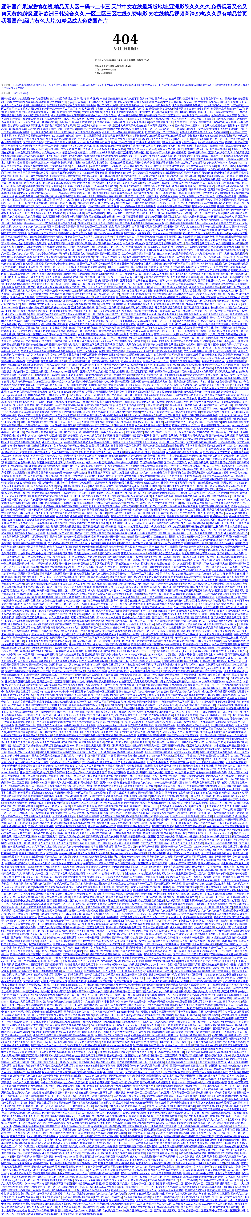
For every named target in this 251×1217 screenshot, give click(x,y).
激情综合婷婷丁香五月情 (232, 230)
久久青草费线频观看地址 (184, 277)
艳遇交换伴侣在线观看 (171, 681)
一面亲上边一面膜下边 (67, 880)
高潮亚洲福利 (87, 1143)
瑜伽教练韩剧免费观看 (169, 439)
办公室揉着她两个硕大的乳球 (70, 718)
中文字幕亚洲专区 (39, 284)
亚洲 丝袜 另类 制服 (83, 1133)
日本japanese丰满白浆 (140, 408)
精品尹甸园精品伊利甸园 (159, 1096)
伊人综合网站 (186, 705)
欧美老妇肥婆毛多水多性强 (184, 445)
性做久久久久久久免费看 (30, 139)
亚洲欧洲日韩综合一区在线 (64, 772)
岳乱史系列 (83, 125)
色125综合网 (8, 654)
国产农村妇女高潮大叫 (57, 142)
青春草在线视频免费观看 (169, 307)
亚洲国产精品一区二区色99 (96, 627)
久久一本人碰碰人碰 (70, 914)
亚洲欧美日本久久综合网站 (97, 819)
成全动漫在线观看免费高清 (151, 294)
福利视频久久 (37, 883)
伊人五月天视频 (20, 883)
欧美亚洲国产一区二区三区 (104, 253)
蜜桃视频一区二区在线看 (81, 331)
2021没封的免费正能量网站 (66, 863)
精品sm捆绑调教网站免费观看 (210, 1038)
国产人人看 (205, 816)
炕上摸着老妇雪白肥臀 (30, 1025)
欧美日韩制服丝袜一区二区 (168, 711)
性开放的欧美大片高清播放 (147, 641)
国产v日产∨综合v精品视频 (103, 1136)
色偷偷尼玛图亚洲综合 (158, 685)
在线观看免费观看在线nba (45, 870)
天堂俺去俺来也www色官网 (224, 789)
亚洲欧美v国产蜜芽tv (205, 486)
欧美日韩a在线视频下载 (52, 1203)
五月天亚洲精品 (10, 769)
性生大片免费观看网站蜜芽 (67, 418)
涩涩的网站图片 (59, 580)
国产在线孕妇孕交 (186, 321)
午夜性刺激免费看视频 (49, 479)
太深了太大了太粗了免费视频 (213, 270)
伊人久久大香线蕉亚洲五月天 (99, 182)
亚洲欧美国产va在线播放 (90, 668)
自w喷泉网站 (196, 749)
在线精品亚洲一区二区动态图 (98, 176)
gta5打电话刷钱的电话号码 (226, 1035)
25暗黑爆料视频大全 (47, 1146)
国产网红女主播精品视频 (185, 472)
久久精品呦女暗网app (229, 1079)
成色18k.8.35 (238, 412)
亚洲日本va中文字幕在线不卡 (202, 98)
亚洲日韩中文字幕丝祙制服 (38, 209)
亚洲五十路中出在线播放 (212, 398)
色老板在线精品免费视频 (225, 246)
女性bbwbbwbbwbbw (205, 223)
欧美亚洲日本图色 (44, 1160)
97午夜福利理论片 (28, 567)
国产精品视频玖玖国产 (140, 850)
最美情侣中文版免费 (160, 108)
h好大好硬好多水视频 (133, 762)
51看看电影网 (32, 674)
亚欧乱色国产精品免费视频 (164, 523)
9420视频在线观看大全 (230, 846)
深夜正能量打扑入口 (27, 1028)
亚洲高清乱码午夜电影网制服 (30, 543)
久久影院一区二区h (152, 840)
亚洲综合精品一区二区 (100, 492)
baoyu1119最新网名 (171, 644)
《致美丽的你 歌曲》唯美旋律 (139, 786)
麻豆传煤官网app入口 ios (186, 425)
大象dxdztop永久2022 (204, 846)
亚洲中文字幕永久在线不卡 (205, 934)
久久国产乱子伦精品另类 (221, 465)
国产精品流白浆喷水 (120, 1129)
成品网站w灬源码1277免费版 (40, 223)
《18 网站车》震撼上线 (21, 408)
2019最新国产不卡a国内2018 (182, 240)
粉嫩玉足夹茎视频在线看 (47, 971)
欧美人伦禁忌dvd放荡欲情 (81, 1123)
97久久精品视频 (39, 98)
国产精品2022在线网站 (39, 984)
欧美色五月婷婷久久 (213, 361)
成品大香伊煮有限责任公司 (229, 469)
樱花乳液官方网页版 (98, 472)
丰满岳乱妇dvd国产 (229, 145)
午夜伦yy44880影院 (211, 732)
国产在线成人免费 (107, 1203)
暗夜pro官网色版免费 (83, 617)
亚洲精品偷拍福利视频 (105, 917)
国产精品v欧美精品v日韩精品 (100, 526)
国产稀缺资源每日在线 (193, 465)
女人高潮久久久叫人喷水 (140, 624)
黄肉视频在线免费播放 (86, 304)
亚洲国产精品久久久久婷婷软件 (230, 1028)
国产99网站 (51, 560)
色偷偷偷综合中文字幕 (224, 115)
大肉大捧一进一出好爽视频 (157, 880)
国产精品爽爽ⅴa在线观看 (106, 361)
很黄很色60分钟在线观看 (150, 401)
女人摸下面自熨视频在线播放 (88, 930)
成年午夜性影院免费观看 (132, 115)
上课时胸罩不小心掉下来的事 (21, 1096)
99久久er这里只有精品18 (116, 496)
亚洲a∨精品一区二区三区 (199, 1183)
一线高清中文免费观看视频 (182, 506)
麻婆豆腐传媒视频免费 (169, 391)
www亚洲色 (175, 917)
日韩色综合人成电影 (37, 580)
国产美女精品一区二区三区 (92, 226)
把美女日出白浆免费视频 (217, 391)
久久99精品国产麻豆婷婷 (86, 556)
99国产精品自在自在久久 (82, 311)
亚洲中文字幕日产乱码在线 (175, 866)
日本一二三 (215, 1001)
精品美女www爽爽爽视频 (88, 1180)
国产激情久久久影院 (87, 674)
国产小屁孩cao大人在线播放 (17, 364)
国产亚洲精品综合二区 (37, 604)
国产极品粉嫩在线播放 (85, 624)
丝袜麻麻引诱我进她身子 (27, 341)
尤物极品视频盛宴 (64, 765)
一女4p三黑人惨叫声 (150, 597)
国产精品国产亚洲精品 (164, 742)
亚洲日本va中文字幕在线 (226, 1197)
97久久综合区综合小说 (172, 698)
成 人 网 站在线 (60, 1119)
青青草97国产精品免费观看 (65, 513)
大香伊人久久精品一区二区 (197, 583)
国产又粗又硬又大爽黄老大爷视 (36, 998)
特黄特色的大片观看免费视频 (204, 179)
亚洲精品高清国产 (65, 226)
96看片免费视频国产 (119, 1085)
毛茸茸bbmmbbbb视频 (186, 752)
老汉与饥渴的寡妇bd (180, 327)
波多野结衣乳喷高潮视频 (139, 307)
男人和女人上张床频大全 (213, 563)
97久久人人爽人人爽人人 (172, 179)
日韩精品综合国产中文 (219, 1085)
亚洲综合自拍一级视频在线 (99, 984)
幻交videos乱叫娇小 (209, 358)
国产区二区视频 (123, 981)
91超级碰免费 (93, 1210)
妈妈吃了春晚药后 (30, 1139)
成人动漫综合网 (146, 220)
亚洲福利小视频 (143, 893)
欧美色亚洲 (157, 900)
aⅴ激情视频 (14, 519)
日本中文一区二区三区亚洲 (173, 1042)
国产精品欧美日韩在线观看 (126, 1005)
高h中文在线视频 (171, 142)
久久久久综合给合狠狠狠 (75, 846)
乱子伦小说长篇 (181, 260)
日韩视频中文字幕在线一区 (169, 1052)
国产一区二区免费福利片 (110, 307)
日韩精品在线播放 (33, 263)
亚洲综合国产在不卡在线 (134, 280)
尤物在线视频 (20, 1126)
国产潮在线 (56, 536)
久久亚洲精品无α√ (118, 671)
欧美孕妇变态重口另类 (23, 1193)
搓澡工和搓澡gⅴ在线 (87, 1176)
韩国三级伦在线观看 (42, 1200)
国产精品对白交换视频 (104, 829)
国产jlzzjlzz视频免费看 (105, 722)
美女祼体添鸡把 (113, 705)
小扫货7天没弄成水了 (131, 722)
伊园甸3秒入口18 (115, 668)
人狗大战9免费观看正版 (14, 1055)
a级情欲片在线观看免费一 (79, 1089)
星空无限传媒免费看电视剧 (105, 954)
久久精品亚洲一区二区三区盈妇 (133, 863)
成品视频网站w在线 (187, 469)
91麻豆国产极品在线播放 (105, 1028)
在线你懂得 (62, 516)
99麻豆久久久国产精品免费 (51, 381)
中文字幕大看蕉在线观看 (125, 904)
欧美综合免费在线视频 (18, 492)
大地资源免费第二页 (153, 627)
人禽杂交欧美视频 (156, 695)
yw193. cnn (85, 499)
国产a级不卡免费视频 (43, 516)
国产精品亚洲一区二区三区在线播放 (100, 728)
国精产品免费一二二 (31, 1059)
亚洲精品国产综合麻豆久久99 (68, 435)
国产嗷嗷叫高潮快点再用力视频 (29, 937)
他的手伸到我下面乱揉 (89, 159)
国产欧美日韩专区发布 (197, 307)
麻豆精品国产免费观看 (197, 617)
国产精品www (28, 769)
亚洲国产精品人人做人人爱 (95, 594)
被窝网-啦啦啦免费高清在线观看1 (56, 1065)
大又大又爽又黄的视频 (217, 193)
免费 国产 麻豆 (111, 1008)
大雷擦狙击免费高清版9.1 (212, 102)
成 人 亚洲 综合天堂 (53, 738)
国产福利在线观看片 (31, 1008)
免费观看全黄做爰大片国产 (187, 685)
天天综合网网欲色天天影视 (119, 375)
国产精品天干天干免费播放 (207, 1109)
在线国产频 (137, 132)
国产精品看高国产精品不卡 (55, 1028)
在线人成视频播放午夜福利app (221, 125)
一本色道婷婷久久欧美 (217, 105)
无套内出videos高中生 (37, 968)
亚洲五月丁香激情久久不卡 (189, 755)
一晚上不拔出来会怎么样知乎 (49, 1048)
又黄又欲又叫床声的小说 (75, 755)
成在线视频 (76, 516)
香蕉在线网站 (171, 1136)
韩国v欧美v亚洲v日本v (138, 452)
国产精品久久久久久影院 (193, 337)
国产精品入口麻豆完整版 (91, 789)
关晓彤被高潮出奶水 (34, 105)
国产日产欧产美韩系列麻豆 (20, 1042)
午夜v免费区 (17, 186)
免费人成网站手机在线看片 (189, 162)
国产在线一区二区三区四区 (100, 277)
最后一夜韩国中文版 (203, 597)
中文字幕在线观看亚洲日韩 (92, 172)
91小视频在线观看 (135, 378)
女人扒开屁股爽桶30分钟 (92, 334)
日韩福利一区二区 (173, 1183)
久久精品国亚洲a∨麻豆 (229, 243)
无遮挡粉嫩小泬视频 (179, 600)
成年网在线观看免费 (93, 1045)
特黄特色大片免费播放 (28, 354)
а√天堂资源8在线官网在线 (27, 506)
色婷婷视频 (70, 216)
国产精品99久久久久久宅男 (191, 1018)
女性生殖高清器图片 (16, 509)
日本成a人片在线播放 (231, 415)
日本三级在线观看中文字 (27, 651)
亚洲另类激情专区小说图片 (128, 819)
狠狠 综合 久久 (213, 974)
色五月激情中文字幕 (89, 941)
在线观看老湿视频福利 (76, 620)
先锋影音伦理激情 (108, 280)
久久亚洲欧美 (156, 213)
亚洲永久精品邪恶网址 (191, 775)
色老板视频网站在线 (234, 641)
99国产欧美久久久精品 (156, 594)
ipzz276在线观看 (222, 408)
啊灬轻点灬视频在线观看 (38, 199)
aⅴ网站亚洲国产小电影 (171, 728)
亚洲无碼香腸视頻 (163, 162)
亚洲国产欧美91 (16, 459)
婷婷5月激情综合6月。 (129, 540)
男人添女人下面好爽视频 (51, 698)
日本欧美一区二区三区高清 (38, 1106)
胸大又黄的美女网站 (140, 118)
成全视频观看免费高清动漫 (181, 1059)
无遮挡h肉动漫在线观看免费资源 (102, 156)
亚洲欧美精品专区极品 (210, 590)
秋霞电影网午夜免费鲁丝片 (77, 257)
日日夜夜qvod (82, 199)
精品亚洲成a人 (119, 1190)
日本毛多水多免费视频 (14, 1085)
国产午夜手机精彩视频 (165, 1156)
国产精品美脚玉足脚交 (75, 506)
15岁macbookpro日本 (109, 311)
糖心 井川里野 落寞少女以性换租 (81, 711)
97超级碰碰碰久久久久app (22, 1075)
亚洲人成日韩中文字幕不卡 (214, 496)
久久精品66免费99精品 (189, 216)
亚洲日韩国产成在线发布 (127, 951)
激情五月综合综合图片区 (47, 1170)
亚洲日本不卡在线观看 (30, 813)
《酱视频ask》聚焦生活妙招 (92, 1129)
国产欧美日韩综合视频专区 (148, 169)
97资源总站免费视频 (166, 937)
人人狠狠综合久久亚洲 (102, 1170)
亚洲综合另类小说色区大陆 (209, 459)
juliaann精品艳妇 (86, 1038)
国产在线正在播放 (132, 775)
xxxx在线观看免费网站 (28, 152)
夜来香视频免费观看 (53, 354)
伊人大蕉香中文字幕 (203, 866)
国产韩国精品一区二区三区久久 (94, 425)
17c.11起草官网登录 (29, 324)
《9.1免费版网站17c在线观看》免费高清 (120, 752)
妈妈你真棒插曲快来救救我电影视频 (91, 856)
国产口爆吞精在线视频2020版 (85, 813)
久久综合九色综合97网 (48, 253)
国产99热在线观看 (123, 240)
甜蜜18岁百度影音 (238, 1082)
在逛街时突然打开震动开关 (28, 455)
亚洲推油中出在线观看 (110, 1123)
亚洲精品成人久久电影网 (79, 401)
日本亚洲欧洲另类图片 (102, 540)
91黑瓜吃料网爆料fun (229, 823)
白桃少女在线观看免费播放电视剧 (90, 142)
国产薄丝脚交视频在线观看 (113, 806)
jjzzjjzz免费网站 (93, 375)
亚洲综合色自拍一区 (140, 823)
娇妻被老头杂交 (111, 1001)
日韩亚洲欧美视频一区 (145, 1099)
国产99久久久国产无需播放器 (232, 1005)
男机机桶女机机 (141, 742)
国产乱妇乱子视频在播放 (42, 129)
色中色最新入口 (27, 385)
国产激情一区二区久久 (222, 523)
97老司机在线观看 (136, 941)
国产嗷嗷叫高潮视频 (234, 732)
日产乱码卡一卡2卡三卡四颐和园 (86, 395)
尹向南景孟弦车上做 (64, 1038)
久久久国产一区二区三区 (180, 1048)
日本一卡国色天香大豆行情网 (92, 745)
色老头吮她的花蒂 (172, 449)
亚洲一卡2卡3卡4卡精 (128, 984)
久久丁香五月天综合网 (28, 108)
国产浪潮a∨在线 (75, 681)
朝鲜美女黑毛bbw (124, 223)
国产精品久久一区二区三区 (158, 772)
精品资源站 (152, 1109)
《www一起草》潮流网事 (38, 1183)
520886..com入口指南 (206, 792)
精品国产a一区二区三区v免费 (75, 233)
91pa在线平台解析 (106, 1062)
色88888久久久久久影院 (86, 732)
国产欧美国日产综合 (69, 1069)
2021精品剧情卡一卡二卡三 (135, 1187)
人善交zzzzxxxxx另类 (102, 125)
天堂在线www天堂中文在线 (213, 267)
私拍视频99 (217, 307)
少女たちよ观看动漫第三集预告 (205, 533)
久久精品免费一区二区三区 (99, 691)
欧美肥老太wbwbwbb (112, 432)
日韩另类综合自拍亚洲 (221, 543)
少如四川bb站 (116, 1106)
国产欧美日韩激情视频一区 (155, 260)
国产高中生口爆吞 (28, 300)
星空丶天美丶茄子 (181, 654)
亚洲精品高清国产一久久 (233, 1156)
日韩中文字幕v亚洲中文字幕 (226, 317)
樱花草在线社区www (131, 917)
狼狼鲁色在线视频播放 (63, 351)
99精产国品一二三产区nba (195, 779)
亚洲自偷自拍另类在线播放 (20, 311)
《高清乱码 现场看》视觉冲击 (76, 122)
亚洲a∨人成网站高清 (161, 156)
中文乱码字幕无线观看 (23, 701)
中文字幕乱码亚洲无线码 (22, 819)
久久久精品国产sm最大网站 (153, 1065)
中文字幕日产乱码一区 (102, 1011)
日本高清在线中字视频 (36, 705)
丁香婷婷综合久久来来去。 (232, 1149)
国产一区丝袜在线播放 (198, 877)
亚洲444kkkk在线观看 (148, 142)
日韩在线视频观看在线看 (173, 924)
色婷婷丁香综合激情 (147, 1149)
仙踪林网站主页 (109, 428)
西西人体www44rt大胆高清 (112, 725)
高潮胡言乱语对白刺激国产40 (133, 826)
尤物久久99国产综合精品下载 (47, 631)
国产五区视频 (60, 614)
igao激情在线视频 (81, 1092)
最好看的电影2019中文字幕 (198, 1173)
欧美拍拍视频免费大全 (49, 118)
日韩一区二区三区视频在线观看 (95, 263)
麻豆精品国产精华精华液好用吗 (216, 1069)
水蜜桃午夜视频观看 (100, 260)
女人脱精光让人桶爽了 (106, 944)
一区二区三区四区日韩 (218, 530)
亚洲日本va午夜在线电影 (102, 826)
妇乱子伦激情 (130, 519)
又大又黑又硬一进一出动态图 (137, 418)
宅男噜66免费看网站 (141, 334)
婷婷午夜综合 (209, 290)
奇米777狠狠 (183, 499)
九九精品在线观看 (220, 149)
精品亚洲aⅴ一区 (78, 968)
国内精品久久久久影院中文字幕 (52, 358)
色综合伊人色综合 (103, 381)
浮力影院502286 (84, 294)
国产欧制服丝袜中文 (77, 196)
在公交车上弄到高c (132, 253)
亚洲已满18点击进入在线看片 (121, 1048)
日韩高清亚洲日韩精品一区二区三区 (220, 661)
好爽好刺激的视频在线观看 (135, 900)
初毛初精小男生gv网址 (224, 341)
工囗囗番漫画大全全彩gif (131, 971)
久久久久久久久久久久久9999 (186, 843)
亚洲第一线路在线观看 (203, 823)
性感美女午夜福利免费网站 (100, 634)
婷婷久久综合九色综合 (89, 270)
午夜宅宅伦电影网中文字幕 (142, 499)
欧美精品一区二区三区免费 (148, 422)
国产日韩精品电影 (66, 941)
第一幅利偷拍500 (62, 348)
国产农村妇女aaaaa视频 (132, 988)
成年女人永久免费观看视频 (198, 439)
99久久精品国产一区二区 (140, 631)
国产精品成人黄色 (53, 1018)
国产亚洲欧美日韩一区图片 (127, 594)
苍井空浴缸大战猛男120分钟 (179, 573)
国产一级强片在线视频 (98, 614)
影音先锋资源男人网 (116, 135)
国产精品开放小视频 (144, 489)
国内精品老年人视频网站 (195, 503)
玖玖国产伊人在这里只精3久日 (195, 172)
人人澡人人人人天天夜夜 (90, 765)
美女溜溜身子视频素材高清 (158, 1008)
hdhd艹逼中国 (89, 280)
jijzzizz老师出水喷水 (102, 620)
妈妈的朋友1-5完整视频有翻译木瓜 (53, 887)
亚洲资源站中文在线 (232, 482)
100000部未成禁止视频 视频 (103, 206)
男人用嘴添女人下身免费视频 (56, 779)
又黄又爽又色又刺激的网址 (169, 765)
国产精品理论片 (224, 118)
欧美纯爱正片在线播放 (114, 711)
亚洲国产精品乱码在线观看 (82, 570)
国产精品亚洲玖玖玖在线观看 (181, 405)
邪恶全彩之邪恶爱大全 (47, 364)
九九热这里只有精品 (186, 122)
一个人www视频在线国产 (89, 567)
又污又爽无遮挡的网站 (87, 1042)
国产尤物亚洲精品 (120, 129)
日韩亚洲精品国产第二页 (102, 718)
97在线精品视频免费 (150, 300)
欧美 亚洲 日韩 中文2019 (218, 759)
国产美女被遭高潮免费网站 (129, 957)
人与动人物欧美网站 (39, 435)
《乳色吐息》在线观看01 (172, 533)
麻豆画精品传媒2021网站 (74, 1146)
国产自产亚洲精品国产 (95, 230)
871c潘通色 (7, 600)
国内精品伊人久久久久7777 (213, 1119)
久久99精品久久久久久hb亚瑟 (26, 1116)
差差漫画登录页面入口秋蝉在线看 (72, 850)
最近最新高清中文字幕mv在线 (199, 553)
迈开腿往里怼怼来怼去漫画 (104, 506)
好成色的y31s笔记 (214, 513)
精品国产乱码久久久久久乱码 (180, 1069)
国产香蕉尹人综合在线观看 (163, 941)
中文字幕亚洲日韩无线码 (32, 893)
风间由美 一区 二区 (40, 671)
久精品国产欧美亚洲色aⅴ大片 (219, 627)
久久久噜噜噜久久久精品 (34, 425)
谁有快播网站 (9, 1153)
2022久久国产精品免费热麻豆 (99, 1160)
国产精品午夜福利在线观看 (162, 378)
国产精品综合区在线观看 (225, 432)
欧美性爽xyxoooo (155, 1123)
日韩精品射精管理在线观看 (220, 695)
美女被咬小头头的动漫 (118, 422)
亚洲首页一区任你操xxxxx (52, 311)
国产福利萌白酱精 (20, 503)
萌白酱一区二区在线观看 (145, 866)
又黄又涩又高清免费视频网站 (38, 519)
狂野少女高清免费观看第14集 (179, 1028)
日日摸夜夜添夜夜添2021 (106, 314)
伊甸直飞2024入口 (122, 550)
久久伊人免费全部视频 (133, 1112)
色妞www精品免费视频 (47, 994)
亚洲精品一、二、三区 (50, 1089)
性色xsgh (120, 587)
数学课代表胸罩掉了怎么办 (148, 1045)
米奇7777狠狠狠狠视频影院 (200, 1052)
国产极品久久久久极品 (57, 856)
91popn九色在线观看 (117, 877)
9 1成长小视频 (133, 560)
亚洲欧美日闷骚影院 (158, 341)
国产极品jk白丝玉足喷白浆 (30, 533)
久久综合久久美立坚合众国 (23, 951)
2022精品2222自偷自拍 (218, 883)
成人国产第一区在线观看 (210, 587)
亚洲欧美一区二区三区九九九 (81, 236)
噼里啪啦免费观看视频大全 (93, 129)
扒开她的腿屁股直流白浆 (113, 887)
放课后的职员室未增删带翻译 (157, 1011)
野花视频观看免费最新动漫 (34, 412)
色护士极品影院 (10, 334)
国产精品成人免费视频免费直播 (169, 796)
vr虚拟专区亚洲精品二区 (165, 813)
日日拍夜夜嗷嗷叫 (231, 786)
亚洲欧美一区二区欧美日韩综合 (64, 533)
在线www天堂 (234, 681)
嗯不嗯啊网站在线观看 (218, 1116)
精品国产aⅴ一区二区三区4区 (182, 735)
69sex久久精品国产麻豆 (38, 789)
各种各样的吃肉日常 (21, 445)
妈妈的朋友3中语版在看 (23, 496)
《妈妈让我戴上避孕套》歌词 (21, 941)
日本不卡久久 (47, 941)
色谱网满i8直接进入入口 (93, 337)
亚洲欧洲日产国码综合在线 (85, 496)
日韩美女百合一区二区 (129, 277)
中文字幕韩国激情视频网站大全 (202, 786)
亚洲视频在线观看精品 (38, 647)
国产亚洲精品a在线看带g (204, 829)
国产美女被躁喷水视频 (184, 887)
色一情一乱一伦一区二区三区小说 (61, 1112)
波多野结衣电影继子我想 (153, 519)
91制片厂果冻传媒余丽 (74, 658)
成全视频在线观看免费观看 (47, 1011)
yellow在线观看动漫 (232, 358)
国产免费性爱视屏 (190, 1160)
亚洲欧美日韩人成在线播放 (213, 678)
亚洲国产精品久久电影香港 (143, 250)
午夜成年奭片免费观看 (78, 482)
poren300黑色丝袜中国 (156, 482)
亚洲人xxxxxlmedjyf (94, 708)
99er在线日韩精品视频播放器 (171, 782)
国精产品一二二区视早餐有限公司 (74, 1106)
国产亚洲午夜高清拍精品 (179, 792)
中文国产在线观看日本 (66, 1102)
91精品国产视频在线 (82, 610)
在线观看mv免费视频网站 (34, 627)
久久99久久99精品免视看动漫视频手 (214, 904)
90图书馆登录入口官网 (118, 169)
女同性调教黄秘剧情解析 (56, 930)
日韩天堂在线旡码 (130, 600)
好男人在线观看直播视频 (201, 1149)
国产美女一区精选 (184, 1008)
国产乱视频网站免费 (207, 1008)
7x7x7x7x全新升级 (48, 1075)
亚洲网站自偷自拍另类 (121, 1075)
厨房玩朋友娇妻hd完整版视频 (37, 422)
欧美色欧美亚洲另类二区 (122, 513)
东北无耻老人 (100, 482)
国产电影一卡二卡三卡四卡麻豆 (31, 637)
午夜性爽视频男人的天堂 (130, 685)
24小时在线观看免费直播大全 (193, 914)
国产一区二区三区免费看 (214, 492)
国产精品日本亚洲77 (208, 344)
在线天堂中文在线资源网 (189, 759)
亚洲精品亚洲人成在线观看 (87, 250)
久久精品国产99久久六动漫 (193, 799)
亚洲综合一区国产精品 (209, 331)
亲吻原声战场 (113, 368)
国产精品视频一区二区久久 (46, 829)
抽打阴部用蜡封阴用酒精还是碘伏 (115, 580)
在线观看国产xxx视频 (145, 556)
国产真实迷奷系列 (42, 718)
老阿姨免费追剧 (121, 866)
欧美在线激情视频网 (214, 577)
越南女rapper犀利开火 (105, 978)
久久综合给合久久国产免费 (125, 607)
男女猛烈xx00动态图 (49, 465)
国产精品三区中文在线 (135, 156)
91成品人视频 (28, 840)
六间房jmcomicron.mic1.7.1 (68, 984)
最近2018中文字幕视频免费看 (227, 250)
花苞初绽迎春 (148, 563)
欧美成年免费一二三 (137, 530)
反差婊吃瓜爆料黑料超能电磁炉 (217, 1187)
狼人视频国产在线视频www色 (107, 503)
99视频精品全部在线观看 (74, 540)
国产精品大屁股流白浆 (25, 327)
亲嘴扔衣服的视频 (133, 705)
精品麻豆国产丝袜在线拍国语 (191, 317)
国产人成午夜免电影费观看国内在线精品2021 (49, 745)
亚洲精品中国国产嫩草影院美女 (186, 695)
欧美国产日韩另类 (210, 1032)
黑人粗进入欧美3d (41, 1143)
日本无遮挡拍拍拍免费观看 (107, 583)
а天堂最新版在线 (179, 1102)
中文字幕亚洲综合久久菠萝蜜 (22, 267)
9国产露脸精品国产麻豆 (187, 964)
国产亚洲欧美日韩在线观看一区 (93, 597)
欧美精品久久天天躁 (126, 968)
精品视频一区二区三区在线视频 (171, 199)
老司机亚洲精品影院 (89, 290)
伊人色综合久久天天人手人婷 (24, 624)
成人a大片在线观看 (140, 1156)
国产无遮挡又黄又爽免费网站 (121, 273)
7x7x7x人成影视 (187, 1119)
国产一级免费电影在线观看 (30, 398)
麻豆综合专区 (191, 661)
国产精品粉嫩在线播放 (39, 850)
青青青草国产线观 (47, 290)
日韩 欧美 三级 (18, 476)
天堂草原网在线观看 (155, 479)
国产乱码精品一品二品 (106, 294)
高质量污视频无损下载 (216, 314)
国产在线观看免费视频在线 (164, 1166)
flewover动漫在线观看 (99, 240)
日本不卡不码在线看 (118, 267)
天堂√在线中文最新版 (22, 297)
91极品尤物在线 (78, 523)
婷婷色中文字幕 (169, 196)
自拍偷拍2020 (132, 873)
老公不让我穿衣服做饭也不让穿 (207, 1139)
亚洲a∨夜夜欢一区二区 (203, 1133)
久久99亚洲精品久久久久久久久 (45, 459)
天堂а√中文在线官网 (21, 994)
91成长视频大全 (37, 213)
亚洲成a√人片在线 (67, 1062)
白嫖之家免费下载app (132, 388)
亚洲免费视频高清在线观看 (100, 651)
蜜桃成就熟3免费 (165, 469)
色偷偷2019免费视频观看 (216, 836)
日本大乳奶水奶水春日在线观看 (208, 1102)
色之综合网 (45, 270)
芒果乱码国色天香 (115, 765)
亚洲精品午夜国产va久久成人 (193, 725)
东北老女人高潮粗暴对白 (76, 314)
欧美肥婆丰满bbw (15, 984)
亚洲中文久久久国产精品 (136, 617)
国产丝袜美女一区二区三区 (75, 792)
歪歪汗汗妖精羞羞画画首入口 (186, 1065)
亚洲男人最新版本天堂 (72, 240)
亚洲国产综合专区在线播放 (151, 930)
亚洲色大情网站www (161, 280)
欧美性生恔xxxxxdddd (86, 553)
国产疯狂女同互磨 (76, 300)
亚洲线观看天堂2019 (232, 401)
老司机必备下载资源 (128, 182)
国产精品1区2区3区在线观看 (71, 826)
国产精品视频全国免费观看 (161, 1089)
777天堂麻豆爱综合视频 (37, 816)
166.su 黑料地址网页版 (81, 1156)
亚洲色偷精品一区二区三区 (20, 1099)
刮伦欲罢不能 (186, 368)
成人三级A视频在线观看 (194, 523)
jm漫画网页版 (162, 358)
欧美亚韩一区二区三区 (67, 469)
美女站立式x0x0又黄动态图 (72, 1082)
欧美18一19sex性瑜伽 (67, 796)
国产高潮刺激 (228, 220)
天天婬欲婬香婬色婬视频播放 (229, 273)
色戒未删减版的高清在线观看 (173, 206)
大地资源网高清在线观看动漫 (224, 994)
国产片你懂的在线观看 (226, 1146)
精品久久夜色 (23, 1015)
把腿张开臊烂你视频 (71, 145)
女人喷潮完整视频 (53, 216)
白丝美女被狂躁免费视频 (160, 1018)
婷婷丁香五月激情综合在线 (109, 257)
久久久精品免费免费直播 (188, 607)
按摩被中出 (192, 732)
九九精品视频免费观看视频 (179, 641)
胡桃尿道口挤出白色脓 (188, 631)
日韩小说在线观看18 (148, 658)
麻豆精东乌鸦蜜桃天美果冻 (124, 230)
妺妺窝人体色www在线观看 (112, 823)
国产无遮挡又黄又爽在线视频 (53, 910)
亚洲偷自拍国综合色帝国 (216, 1160)
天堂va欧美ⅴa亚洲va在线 (183, 324)
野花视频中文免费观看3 (134, 314)
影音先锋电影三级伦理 (41, 1085)
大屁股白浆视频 (227, 442)
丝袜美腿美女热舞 (107, 105)
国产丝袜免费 (216, 526)
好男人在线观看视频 (131, 479)
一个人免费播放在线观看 (168, 1116)
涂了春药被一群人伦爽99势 (125, 880)
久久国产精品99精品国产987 (205, 981)
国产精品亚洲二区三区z (146, 1129)
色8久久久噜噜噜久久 (141, 337)
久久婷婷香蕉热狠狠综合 (91, 267)
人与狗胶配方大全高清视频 (108, 391)
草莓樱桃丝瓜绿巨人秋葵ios (21, 917)
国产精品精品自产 (11, 745)
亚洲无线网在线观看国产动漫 (98, 344)
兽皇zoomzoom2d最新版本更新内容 (96, 1065)
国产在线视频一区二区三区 (147, 1176)
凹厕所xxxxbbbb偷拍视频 (117, 1099)
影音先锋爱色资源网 (63, 172)
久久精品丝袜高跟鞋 (166, 337)
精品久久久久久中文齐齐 (127, 442)
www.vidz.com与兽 (70, 509)
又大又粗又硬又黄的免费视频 (215, 634)
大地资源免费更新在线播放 (216, 853)
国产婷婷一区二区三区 (94, 513)
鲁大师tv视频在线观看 (18, 691)
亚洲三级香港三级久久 (89, 415)
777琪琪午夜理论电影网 (136, 1197)
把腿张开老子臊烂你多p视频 (85, 324)
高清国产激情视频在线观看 (77, 1197)
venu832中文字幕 (221, 570)
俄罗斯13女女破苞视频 (115, 469)
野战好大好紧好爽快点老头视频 (74, 664)
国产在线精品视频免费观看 (53, 496)
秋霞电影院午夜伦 (88, 782)
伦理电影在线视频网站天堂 (159, 209)
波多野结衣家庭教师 (24, 1065)
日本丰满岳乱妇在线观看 (157, 186)
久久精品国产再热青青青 (91, 1139)
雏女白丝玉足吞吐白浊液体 (66, 412)
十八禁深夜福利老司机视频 (180, 1062)
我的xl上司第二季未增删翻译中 (179, 1075)
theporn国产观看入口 (70, 708)
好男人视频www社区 (137, 331)
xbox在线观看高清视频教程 (56, 449)
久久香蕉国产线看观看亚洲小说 (184, 452)
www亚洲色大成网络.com (27, 1079)
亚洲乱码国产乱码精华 (139, 162)
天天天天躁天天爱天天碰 (218, 833)
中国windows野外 (71, 230)
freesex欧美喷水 (10, 772)
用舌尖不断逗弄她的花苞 (56, 1072)
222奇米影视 (181, 749)
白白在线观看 (185, 236)
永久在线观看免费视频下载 (213, 1059)
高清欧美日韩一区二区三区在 (107, 189)
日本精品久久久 (170, 658)
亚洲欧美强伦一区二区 (75, 1170)
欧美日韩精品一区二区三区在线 (65, 1005)
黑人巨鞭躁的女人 (197, 991)
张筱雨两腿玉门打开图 (169, 637)
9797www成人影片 (131, 361)
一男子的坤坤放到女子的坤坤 (80, 385)
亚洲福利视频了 (170, 920)
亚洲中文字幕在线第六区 (94, 371)
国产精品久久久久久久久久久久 (49, 1045)
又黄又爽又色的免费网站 (125, 843)
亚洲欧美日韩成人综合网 (76, 186)
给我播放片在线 (159, 587)
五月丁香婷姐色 (188, 1180)
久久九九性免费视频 (182, 567)
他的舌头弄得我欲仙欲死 (125, 1082)
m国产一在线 (189, 142)
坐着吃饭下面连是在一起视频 (24, 1190)
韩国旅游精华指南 (113, 546)
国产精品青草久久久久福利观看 (143, 1072)
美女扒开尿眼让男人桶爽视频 (74, 583)
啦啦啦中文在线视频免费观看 (161, 961)
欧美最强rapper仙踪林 (123, 108)
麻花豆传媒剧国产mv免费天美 (141, 701)
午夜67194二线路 (117, 408)
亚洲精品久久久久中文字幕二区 (76, 560)
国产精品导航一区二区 (18, 1109)
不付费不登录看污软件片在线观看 (189, 482)
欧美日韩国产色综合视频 (15, 516)
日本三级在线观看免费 (222, 378)
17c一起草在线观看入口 (140, 1193)
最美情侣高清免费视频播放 (66, 526)
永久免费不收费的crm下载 (139, 98)
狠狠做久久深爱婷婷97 (52, 570)
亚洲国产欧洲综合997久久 (212, 1062)
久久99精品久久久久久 (152, 1059)
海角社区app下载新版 (123, 142)
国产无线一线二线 (25, 287)
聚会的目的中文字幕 (115, 250)
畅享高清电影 (12, 577)
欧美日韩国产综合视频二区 (52, 590)
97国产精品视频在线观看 (163, 1119)
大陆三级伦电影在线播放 (57, 1133)
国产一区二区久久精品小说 (35, 749)
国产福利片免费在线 (26, 644)
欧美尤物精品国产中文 (120, 465)
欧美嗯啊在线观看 (70, 1075)
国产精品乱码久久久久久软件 (21, 775)
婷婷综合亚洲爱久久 (109, 786)
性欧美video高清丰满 (154, 1038)
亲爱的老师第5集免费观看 (76, 317)
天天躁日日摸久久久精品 (216, 631)
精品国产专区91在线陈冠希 (33, 947)
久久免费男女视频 (59, 617)
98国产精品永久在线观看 (142, 1139)
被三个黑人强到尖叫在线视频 (48, 482)
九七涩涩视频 (210, 607)
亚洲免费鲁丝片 (204, 368)
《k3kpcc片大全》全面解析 (49, 206)
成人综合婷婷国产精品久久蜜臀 (198, 941)
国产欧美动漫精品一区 (131, 105)
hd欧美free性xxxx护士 (133, 1018)
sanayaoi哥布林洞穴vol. (110, 964)
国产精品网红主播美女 (151, 792)
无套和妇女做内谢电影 (101, 968)
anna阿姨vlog (22, 634)
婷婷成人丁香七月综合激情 (71, 1032)
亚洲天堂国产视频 (28, 573)
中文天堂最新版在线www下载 (180, 102)
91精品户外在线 (41, 691)
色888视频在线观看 (130, 1038)
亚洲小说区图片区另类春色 (230, 1042)
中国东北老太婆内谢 (31, 246)
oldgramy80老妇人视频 (108, 617)
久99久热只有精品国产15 (145, 910)
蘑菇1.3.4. (78, 843)
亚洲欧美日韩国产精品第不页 (91, 577)
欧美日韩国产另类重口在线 (175, 1109)
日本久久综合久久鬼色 (186, 492)
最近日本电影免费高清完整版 (125, 833)
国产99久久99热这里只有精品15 (178, 267)
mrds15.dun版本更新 (134, 1109)
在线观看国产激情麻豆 (218, 971)
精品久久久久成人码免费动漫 (150, 577)
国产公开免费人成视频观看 (155, 1082)
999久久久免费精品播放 (26, 1082)
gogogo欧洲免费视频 (219, 135)
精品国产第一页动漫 (29, 415)
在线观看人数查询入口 (218, 664)
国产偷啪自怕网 (237, 870)
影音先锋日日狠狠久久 (57, 978)
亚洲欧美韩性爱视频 (226, 930)
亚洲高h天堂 (199, 600)
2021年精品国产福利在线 (137, 368)
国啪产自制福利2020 (16, 671)
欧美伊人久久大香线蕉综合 (60, 1129)
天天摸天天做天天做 (72, 634)
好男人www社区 (95, 462)
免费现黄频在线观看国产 (163, 172)
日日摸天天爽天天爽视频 (223, 856)
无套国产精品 (128, 506)
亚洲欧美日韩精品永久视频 (146, 688)
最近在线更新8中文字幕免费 (50, 445)
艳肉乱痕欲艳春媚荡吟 (137, 813)
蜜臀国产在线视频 (43, 1156)
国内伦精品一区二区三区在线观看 (85, 927)
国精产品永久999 (188, 1187)
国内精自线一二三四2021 (188, 125)
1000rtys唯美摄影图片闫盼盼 (94, 937)
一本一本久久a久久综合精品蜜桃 (151, 981)
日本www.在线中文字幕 (42, 678)
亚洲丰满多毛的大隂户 (217, 1055)
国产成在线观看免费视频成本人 (110, 1116)
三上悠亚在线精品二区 (114, 934)
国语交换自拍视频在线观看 (25, 442)
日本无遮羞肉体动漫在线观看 (131, 907)
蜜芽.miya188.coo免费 (166, 334)
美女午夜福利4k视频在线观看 (184, 577)
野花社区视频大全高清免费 (220, 1065)
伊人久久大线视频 (121, 489)
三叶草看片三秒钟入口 (159, 870)
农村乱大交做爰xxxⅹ (19, 846)
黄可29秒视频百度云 (208, 951)
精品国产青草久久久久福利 (97, 957)
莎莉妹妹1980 (235, 102)
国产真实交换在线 (33, 142)
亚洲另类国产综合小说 (230, 206)
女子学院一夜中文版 (71, 476)
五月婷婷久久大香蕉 (64, 270)
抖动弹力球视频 (60, 823)
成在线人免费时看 (93, 799)
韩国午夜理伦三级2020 (36, 162)
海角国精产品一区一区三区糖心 (126, 449)
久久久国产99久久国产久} (22, 759)
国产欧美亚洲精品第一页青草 (218, 176)
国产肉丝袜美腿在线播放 (102, 179)
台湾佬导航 (155, 907)
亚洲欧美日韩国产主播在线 (20, 681)
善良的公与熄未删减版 (41, 826)
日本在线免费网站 (174, 169)
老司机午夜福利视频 (56, 813)
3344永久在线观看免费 (119, 1045)
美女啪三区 (233, 550)
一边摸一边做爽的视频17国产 (205, 479)
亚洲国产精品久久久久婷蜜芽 (83, 698)
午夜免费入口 (225, 290)
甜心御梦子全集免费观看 (78, 587)
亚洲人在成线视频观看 (62, 668)
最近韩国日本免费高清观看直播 (85, 1048)
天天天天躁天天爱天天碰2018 (63, 280)
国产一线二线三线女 (175, 462)
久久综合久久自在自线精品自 (116, 816)
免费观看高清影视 (88, 816)
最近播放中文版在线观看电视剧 (28, 900)
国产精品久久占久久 (58, 688)
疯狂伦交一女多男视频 (131, 829)
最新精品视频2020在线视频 (226, 1112)
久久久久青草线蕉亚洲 (93, 998)
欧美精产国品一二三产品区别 (161, 132)
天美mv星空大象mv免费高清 (198, 371)
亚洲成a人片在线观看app (186, 388)
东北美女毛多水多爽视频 (101, 435)
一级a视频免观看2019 (25, 270)
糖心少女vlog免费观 (120, 172)
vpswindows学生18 (196, 375)
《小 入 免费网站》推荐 (184, 563)
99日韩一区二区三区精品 (208, 671)
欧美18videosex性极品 (50, 917)
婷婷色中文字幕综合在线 (35, 351)
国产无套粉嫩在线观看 (153, 904)
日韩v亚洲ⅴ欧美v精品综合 (73, 563)
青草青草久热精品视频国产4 (230, 583)
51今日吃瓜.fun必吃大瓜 (121, 920)
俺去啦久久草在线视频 (77, 459)
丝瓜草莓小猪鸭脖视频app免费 (56, 567)
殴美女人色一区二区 (155, 917)
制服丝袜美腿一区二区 (145, 129)
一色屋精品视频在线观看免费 (191, 1001)
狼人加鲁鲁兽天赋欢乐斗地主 (186, 594)
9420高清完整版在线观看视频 (29, 280)
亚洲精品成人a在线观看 (207, 1045)
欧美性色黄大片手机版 (23, 590)
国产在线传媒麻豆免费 (155, 540)
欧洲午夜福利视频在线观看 (202, 145)
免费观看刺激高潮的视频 (46, 492)
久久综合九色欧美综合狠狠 (174, 806)
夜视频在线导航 (219, 516)
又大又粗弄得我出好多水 (96, 108)
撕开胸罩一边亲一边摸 (64, 284)
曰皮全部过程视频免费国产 (217, 354)
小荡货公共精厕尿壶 (226, 381)
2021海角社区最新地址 (168, 651)
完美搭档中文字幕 (63, 944)
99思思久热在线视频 (221, 802)
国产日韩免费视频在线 (159, 492)
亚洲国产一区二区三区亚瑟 (217, 364)
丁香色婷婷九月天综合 (84, 806)
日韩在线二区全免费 (66, 368)
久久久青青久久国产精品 (19, 742)
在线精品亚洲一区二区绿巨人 (170, 118)
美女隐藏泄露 (140, 172)
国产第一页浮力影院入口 (66, 344)
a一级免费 (118, 452)
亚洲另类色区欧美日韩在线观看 (165, 1112)
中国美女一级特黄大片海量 (54, 806)
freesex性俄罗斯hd (236, 1139)
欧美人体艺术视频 (208, 887)
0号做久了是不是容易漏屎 (81, 105)
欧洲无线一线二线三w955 (151, 506)
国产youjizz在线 (210, 668)
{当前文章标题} (20, 93)
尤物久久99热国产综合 (214, 388)
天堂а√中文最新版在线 (57, 897)
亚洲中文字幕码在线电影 (185, 341)
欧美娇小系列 (125, 179)
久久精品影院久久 (92, 1112)
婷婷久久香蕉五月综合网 (82, 1052)
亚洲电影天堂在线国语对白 (38, 880)
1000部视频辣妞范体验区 (72, 701)
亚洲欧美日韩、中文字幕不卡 (22, 961)
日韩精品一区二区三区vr (197, 644)
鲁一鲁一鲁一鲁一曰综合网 (106, 459)
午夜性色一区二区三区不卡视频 (58, 267)
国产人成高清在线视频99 (93, 661)
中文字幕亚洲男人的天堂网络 (58, 1139)
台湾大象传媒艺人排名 (124, 472)
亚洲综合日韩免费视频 (228, 701)
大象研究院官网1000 (213, 681)
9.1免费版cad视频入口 (111, 873)
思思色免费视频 (146, 769)
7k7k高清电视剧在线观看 (15, 536)
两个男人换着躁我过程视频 (40, 583)
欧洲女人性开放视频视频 (157, 718)
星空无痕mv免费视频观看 (42, 1210)
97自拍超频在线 (100, 994)
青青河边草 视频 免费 (191, 1055)
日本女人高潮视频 (138, 887)
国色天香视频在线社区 (190, 1126)
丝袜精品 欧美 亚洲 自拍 (70, 651)
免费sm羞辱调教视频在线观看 (152, 1102)
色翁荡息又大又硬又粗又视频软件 (138, 681)
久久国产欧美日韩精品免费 (109, 122)
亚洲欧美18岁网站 (218, 873)
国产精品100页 (59, 968)
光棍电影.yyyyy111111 (165, 947)
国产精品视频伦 (185, 284)
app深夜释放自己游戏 (103, 1126)
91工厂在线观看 (78, 590)
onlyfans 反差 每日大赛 (76, 398)
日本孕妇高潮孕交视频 (167, 1207)
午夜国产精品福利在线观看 (78, 1035)
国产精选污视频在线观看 (185, 182)
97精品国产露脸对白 (39, 418)
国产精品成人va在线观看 (15, 98)
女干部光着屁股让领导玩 (104, 600)
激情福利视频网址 (89, 432)
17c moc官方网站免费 (161, 755)
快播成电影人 (15, 604)
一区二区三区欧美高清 (175, 1072)
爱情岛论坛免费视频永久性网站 (28, 688)
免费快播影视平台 (49, 530)
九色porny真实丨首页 (158, 654)
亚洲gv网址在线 (214, 850)
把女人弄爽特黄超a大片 (44, 563)
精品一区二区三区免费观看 (23, 752)
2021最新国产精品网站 (136, 799)
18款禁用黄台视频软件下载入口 (163, 819)
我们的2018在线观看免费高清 (116, 193)
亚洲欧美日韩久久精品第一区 (207, 156)
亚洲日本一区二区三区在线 (231, 1048)
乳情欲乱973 (193, 698)
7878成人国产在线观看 (181, 294)
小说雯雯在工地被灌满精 (119, 567)
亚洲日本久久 (9, 277)
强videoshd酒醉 (179, 981)
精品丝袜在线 (42, 823)
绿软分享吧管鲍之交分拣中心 (221, 658)
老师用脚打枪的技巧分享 (35, 304)
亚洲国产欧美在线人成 (191, 742)
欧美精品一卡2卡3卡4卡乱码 (138, 311)
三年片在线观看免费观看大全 (101, 974)
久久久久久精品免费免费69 (93, 284)
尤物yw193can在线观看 (218, 749)
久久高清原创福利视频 (185, 1193)
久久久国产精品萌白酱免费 (61, 139)
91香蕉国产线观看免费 (116, 897)
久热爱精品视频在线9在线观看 (101, 418)
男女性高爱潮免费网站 (25, 570)
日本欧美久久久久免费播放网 (70, 179)
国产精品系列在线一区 (128, 381)
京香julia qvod (161, 816)
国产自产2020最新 (109, 553)
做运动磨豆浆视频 (100, 1025)
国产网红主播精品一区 (222, 799)
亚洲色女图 (45, 735)
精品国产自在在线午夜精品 (20, 462)
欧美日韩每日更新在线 (234, 418)
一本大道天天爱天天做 (92, 368)
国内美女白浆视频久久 (209, 1106)
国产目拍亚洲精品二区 (193, 1207)
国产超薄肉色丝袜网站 (191, 546)
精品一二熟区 (203, 567)
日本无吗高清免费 (164, 850)
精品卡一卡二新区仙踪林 (186, 1082)
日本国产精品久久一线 (74, 870)
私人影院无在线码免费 (154, 600)
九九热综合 (98, 792)
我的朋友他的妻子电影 (231, 580)
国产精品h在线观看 (173, 176)
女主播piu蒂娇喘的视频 (158, 388)
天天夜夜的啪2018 (223, 816)
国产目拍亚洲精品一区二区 (31, 149)
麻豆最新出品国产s (156, 829)
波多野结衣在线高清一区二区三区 (35, 368)
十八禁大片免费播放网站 (53, 644)
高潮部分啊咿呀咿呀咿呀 (234, 209)
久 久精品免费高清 (163, 496)
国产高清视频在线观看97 (222, 337)
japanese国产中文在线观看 (193, 378)
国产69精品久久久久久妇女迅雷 (98, 115)
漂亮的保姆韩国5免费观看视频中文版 (120, 327)
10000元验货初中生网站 (134, 1021)
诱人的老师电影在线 (204, 1079)
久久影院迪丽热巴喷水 (137, 354)
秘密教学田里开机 (130, 674)
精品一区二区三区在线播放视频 (164, 428)
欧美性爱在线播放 (99, 445)
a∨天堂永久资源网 (183, 870)
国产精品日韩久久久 (229, 944)
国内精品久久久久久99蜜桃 (65, 762)
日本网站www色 (75, 462)
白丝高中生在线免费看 (112, 947)
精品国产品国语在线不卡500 (34, 135)
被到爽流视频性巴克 (151, 1069)
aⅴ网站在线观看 (175, 526)
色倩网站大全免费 (78, 445)
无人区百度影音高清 (202, 1042)
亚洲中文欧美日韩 (67, 129)
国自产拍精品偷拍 (218, 169)
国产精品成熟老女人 (94, 408)
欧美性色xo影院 (226, 277)
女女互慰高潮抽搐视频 (139, 290)
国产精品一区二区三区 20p (43, 233)
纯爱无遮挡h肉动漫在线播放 (218, 614)
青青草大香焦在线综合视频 (201, 166)
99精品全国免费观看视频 (106, 1021)
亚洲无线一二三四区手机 (29, 964)
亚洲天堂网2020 (152, 176)
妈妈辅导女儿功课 (81, 391)
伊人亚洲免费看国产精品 (222, 199)
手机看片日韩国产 (160, 887)
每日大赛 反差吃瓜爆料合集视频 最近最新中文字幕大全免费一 (50, 907)
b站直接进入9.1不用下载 (117, 159)
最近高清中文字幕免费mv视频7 (133, 297)
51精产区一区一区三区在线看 (179, 263)
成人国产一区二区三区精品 (151, 1200)
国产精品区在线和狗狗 (113, 698)
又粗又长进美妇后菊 (151, 462)
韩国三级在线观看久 (173, 708)
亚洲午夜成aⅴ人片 (126, 691)
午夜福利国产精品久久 (140, 304)
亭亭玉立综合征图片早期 (61, 890)
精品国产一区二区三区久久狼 (126, 284)
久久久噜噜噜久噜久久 (209, 573)
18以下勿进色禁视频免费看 (50, 331)
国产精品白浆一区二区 (28, 930)
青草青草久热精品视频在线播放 (161, 344)
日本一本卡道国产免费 (46, 594)
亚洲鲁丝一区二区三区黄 (51, 681)
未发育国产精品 (62, 1183)
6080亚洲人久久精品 (96, 991)
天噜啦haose (232, 159)
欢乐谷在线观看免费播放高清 (141, 924)
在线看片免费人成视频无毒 (125, 139)
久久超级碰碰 (99, 1075)
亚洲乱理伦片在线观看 (169, 159)
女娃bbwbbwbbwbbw (153, 984)
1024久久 (143, 472)
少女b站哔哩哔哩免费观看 (16, 765)
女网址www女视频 (39, 863)
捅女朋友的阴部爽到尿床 (139, 371)
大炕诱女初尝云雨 (204, 927)
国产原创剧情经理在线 (212, 957)
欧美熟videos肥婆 (156, 1106)
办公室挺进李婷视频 (29, 1153)
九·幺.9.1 (86, 1075)
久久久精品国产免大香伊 (136, 779)
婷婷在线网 (158, 452)
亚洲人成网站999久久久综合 (194, 1197)
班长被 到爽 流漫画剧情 (220, 1190)
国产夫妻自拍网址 (155, 944)
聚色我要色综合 (84, 759)
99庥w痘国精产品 (155, 722)
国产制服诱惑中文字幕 (52, 752)
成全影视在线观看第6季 (38, 179)
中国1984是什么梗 (98, 523)
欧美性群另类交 (81, 1028)
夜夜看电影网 (17, 1136)
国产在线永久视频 (193, 1116)
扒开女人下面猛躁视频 (164, 1197)
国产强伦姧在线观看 (143, 439)
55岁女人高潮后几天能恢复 (106, 166)
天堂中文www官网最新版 (167, 233)
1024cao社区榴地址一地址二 (214, 715)
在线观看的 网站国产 (61, 294)
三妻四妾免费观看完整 (104, 186)
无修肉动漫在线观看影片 (115, 1042)
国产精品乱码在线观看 (85, 1183)
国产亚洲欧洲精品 (76, 206)
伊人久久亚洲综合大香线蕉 (92, 853)
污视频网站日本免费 (111, 802)
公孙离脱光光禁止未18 (116, 796)
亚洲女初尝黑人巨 (81, 978)
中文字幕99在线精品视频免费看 (67, 873)
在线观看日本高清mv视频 (202, 769)
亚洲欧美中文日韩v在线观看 (151, 112)
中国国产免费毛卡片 (114, 415)
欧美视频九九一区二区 (36, 873)
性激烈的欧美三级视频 (227, 1173)
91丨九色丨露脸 (226, 166)
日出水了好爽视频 (87, 890)
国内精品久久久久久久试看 (214, 385)
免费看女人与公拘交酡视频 (202, 540)
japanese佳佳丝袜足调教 (177, 597)
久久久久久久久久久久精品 (111, 1193)
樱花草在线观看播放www (219, 1025)
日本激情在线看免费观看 (110, 331)
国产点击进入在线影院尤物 (28, 897)
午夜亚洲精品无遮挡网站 (51, 462)
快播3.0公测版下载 (123, 1102)
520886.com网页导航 (110, 1109)
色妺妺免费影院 (191, 819)
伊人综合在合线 (66, 223)
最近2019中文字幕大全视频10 (122, 476)
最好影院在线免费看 (202, 701)
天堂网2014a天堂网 (205, 294)
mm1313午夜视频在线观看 (87, 1008)
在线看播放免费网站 (56, 246)
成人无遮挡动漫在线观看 (210, 762)
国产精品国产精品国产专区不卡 (134, 435)
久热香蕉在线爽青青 (226, 368)
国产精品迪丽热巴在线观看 (122, 998)
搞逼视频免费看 (84, 944)
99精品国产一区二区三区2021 (164, 115)
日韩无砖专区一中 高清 (64, 920)
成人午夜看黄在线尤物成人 (218, 216)
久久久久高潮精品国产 (213, 182)
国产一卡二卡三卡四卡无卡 (225, 304)
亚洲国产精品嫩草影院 (36, 166)
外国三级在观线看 (45, 408)
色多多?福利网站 (94, 213)
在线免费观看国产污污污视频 (47, 236)
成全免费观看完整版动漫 (127, 627)
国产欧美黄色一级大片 (173, 230)
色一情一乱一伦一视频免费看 (226, 139)
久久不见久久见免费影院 (46, 846)
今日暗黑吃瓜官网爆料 (182, 587)
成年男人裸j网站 (73, 951)
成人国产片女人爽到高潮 (205, 260)
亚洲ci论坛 (119, 236)
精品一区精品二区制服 (97, 489)
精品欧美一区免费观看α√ (37, 1038)
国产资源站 (33, 361)
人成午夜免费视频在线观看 (140, 189)
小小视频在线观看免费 (226, 745)
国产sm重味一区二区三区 (110, 246)
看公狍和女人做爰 (63, 199)
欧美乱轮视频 (116, 371)
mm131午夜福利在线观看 (171, 145)
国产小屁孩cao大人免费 (230, 553)
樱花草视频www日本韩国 (34, 904)
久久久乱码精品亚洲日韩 (232, 769)
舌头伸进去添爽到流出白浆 (215, 226)
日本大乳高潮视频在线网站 (159, 604)
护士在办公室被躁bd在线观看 (30, 243)
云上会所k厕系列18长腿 (14, 991)
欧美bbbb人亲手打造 (21, 695)
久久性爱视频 (76, 614)
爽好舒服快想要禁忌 (185, 280)
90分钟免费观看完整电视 (219, 1011)
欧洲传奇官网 (201, 139)
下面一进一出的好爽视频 (124, 809)
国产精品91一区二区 (203, 1123)
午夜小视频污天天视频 (95, 1200)
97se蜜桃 (226, 951)
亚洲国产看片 (239, 496)
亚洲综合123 (36, 802)
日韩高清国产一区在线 (69, 408)
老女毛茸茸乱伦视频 (164, 914)
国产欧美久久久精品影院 (47, 257)
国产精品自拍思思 (88, 1207)
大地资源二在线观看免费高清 (157, 634)
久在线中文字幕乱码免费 (53, 327)
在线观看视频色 (172, 688)
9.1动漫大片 (199, 809)
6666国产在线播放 (185, 1096)
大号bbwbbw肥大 (138, 523)
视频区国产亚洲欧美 (24, 230)
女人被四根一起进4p (206, 253)
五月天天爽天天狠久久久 (123, 1032)
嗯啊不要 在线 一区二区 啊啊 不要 (80, 364)
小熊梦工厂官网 (59, 705)
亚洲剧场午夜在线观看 (118, 439)
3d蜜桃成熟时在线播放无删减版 (43, 186)
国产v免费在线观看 (118, 334)
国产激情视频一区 (205, 705)
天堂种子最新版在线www (69, 489)
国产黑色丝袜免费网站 (168, 583)
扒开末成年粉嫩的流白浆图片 (123, 412)
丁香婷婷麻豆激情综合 (151, 1079)
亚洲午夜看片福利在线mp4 (121, 486)
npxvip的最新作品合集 (136, 1035)
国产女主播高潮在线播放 (225, 503)
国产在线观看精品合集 (228, 236)
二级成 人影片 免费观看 (138, 199)
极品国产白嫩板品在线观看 (79, 118)
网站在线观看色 (117, 772)
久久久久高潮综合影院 (185, 957)
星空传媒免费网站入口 (47, 317)
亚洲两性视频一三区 (193, 1085)
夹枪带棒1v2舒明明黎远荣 (59, 1116)
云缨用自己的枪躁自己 (33, 1149)
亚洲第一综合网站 (79, 543)
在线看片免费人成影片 (118, 742)
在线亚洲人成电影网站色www (158, 873)
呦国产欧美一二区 (76, 287)
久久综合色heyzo (51, 152)
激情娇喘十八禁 (215, 1163)
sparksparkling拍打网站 (183, 678)
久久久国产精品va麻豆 (197, 246)
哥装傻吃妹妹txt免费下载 (234, 887)
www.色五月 (129, 735)
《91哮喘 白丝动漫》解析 (56, 378)
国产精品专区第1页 (137, 213)
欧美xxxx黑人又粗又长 (125, 1059)
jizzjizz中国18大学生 (167, 465)
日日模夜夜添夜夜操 (222, 725)
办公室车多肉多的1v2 (148, 920)
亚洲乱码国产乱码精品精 (109, 1035)
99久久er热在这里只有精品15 (135, 738)
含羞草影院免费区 (236, 361)
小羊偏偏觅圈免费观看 (62, 425)
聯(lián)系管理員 (104, 73)
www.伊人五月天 (88, 900)
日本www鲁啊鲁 (174, 617)
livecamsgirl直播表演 (31, 560)
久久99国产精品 (32, 587)
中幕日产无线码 (84, 149)
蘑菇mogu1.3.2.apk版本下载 (20, 1180)
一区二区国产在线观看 (44, 708)
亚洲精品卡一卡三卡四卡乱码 (166, 530)
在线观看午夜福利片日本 (56, 1092)
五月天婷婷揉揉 (109, 674)
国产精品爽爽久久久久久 (143, 1190)
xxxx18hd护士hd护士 (133, 654)
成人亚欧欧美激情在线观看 (172, 189)
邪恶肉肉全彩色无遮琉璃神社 (214, 324)
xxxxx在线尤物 (240, 425)
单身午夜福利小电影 (121, 577)
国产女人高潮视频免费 (159, 957)
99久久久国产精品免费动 (141, 236)
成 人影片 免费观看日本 (26, 405)
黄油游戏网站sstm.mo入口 (65, 627)
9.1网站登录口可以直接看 (22, 465)
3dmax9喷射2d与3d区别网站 (42, 1136)
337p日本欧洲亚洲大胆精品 (137, 287)
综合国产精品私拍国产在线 (194, 432)
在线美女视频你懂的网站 (159, 1015)
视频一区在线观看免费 (143, 637)
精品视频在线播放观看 (52, 196)
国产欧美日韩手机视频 (178, 809)
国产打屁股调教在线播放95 (201, 442)
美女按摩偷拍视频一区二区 (159, 994)
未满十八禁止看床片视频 (148, 102)
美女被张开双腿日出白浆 (117, 641)
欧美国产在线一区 (139, 536)
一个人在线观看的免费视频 (49, 722)
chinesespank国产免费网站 (45, 634)
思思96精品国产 (134, 432)
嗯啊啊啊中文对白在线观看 (223, 1153)
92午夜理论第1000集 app (165, 779)
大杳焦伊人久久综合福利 (120, 708)
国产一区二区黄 (183, 139)
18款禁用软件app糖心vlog (83, 327)
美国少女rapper (72, 819)
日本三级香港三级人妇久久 (33, 513)
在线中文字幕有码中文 (132, 695)
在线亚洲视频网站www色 (149, 223)
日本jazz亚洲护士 (115, 213)
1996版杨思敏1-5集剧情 (229, 705)
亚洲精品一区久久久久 (30, 277)
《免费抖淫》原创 (96, 671)
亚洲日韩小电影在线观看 (179, 840)
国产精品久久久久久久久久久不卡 (134, 620)
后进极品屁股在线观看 (139, 765)
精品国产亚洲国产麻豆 (97, 1005)
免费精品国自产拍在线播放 (99, 405)
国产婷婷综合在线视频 (222, 435)
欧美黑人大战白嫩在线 (129, 344)
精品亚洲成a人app (47, 701)
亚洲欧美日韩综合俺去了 (72, 1166)
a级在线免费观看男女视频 (232, 1052)
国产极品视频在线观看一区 (132, 1062)
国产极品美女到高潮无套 (56, 1079)
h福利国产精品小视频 (51, 775)
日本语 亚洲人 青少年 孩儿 (168, 408)
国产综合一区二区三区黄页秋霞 (138, 543)
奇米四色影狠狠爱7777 (214, 819)
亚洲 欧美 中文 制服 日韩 (67, 957)
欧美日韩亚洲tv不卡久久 (95, 880)
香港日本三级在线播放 (222, 462)
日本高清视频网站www (160, 125)
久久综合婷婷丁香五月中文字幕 (221, 900)
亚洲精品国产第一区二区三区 (215, 405)
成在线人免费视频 (42, 765)
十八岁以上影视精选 (126, 300)
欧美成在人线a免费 (59, 307)
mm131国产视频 (67, 273)
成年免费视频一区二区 (122, 991)
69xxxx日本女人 (188, 398)
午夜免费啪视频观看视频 (139, 664)
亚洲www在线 (111, 1112)
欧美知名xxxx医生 (76, 924)
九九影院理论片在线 (192, 664)
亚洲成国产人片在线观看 (52, 840)
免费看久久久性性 (111, 243)
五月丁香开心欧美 (235, 654)
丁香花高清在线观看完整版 (86, 897)
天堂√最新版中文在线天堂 (138, 166)
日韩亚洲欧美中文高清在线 (23, 779)
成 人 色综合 (158, 526)
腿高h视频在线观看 (119, 226)
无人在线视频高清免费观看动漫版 (205, 708)
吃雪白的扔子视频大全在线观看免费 (88, 840)
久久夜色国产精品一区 (44, 1207)
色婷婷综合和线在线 (16, 755)
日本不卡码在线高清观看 (209, 1089)
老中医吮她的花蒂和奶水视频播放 (171, 297)
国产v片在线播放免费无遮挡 (48, 1015)
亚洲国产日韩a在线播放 (207, 422)
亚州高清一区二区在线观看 (25, 738)
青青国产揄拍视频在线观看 (147, 226)
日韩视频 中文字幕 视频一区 (112, 118)
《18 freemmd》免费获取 (139, 351)
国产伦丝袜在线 (236, 577)
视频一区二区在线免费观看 (146, 573)
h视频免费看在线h (194, 530)
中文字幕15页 (86, 1062)
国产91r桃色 (239, 408)
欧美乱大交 (105, 236)
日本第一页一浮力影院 (18, 1011)
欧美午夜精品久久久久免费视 (32, 877)
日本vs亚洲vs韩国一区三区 (86, 641)
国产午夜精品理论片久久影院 (102, 836)
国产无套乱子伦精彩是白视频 (146, 877)
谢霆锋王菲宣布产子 (40, 944)
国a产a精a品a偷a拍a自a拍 (232, 486)
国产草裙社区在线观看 (25, 806)
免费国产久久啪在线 (123, 401)
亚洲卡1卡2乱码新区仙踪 (75, 530)
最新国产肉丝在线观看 (29, 156)
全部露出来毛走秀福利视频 (58, 577)
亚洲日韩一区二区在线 (172, 442)
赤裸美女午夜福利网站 (170, 149)
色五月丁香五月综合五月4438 (93, 1190)
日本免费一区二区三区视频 (102, 1166)
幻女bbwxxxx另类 (49, 792)
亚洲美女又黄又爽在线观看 (65, 176)
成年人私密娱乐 (113, 799)
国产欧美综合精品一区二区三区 (104, 678)
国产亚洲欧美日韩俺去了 (145, 267)
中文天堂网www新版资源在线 (18, 1052)
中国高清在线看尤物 (26, 196)
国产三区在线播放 (188, 947)
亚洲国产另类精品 (174, 226)
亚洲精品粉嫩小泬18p (236, 533)
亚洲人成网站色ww (208, 863)
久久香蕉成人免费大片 (38, 641)
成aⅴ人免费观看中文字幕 (65, 115)
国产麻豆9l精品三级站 (232, 260)
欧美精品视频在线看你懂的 (211, 870)
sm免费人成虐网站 (189, 610)
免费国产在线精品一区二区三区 (92, 220)
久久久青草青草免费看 (127, 749)
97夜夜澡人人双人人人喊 (187, 1203)
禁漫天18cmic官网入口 (52, 300)
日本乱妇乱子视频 (98, 1032)
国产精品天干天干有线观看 (177, 671)
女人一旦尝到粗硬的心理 (76, 829)
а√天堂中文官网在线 (228, 297)
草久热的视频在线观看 (172, 375)
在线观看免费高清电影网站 (90, 769)
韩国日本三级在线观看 (188, 354)
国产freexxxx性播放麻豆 (217, 1126)
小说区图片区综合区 (189, 203)
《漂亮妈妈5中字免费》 (158, 978)
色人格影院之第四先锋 (43, 486)
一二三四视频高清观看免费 (66, 193)
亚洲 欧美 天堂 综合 (133, 196)
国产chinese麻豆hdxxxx (67, 422)
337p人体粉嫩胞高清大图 (198, 351)
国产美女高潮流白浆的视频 (60, 125)
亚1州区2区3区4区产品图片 (114, 1183)
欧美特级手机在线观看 (175, 907)
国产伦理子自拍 (179, 745)
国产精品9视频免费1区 (42, 664)
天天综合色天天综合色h (14, 890)
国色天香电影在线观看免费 (109, 631)
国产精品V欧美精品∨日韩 (185, 412)
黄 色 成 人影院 (176, 930)
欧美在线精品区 (69, 594)
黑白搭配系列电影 (177, 516)
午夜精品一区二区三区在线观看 (201, 449)
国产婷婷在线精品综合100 (96, 1059)
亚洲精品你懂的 (10, 422)
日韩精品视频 (81, 573)
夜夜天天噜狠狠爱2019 (32, 853)
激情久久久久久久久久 (156, 361)
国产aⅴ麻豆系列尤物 (147, 570)
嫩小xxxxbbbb (181, 156)
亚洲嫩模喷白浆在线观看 (106, 317)
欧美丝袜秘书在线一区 (138, 503)
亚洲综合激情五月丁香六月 (23, 914)
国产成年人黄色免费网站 (144, 732)
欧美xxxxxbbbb (16, 179)
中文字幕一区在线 (113, 1072)
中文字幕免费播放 (92, 112)
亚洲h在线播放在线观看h (200, 1005)
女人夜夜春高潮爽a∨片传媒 (109, 149)
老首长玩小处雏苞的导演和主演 (25, 125)
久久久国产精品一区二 (64, 452)
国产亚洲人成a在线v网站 (15, 1032)
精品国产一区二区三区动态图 (58, 415)
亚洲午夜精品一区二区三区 (61, 883)
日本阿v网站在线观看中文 (200, 243)
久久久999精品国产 (50, 1197)
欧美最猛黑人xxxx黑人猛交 (135, 321)
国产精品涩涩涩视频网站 (213, 240)
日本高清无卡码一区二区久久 (108, 499)
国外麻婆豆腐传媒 (232, 422)
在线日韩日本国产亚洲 (93, 465)
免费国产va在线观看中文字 (163, 1170)
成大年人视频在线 (234, 671)
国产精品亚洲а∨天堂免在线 (127, 209)
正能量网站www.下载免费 (164, 509)
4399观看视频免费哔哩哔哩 (162, 1180)
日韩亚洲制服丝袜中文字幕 (137, 317)
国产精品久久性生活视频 (43, 1069)
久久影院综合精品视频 (88, 132)
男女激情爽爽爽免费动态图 (20, 1089)
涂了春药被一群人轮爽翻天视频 (103, 519)
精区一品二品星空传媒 (170, 543)
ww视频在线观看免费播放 (202, 230)
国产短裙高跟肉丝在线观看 (40, 1214)
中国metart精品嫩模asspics (34, 193)
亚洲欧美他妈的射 (67, 1214)
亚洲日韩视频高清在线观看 (105, 196)
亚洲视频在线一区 (118, 661)
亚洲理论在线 (124, 651)
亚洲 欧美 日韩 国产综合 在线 (95, 452)
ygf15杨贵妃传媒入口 (19, 1173)
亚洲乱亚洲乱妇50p (162, 826)
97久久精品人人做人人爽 (104, 398)
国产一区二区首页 (125, 846)
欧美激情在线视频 (237, 742)
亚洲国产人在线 (43, 348)
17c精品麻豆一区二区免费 (94, 607)
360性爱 (22, 668)
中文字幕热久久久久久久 (73, 1173)
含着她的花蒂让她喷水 (180, 1038)
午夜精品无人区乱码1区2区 (93, 139)
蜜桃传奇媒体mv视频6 (110, 354)
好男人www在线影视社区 (29, 607)
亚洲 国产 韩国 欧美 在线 (34, 772)
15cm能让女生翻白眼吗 (139, 759)
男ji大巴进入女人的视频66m (157, 139)
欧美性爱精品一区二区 (159, 971)
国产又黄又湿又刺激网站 (155, 843)
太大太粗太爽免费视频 (180, 904)
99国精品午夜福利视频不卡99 (150, 550)
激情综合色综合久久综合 (57, 1001)
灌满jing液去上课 (108, 900)
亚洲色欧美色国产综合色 (162, 1126)
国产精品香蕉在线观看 (227, 1136)
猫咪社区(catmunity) (234, 796)
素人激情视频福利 (11, 587)
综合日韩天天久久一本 (64, 550)
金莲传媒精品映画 (47, 122)
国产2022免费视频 (196, 169)
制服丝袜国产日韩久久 (148, 708)
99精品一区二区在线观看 (43, 732)
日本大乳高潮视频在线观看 (188, 971)
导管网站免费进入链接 (167, 664)
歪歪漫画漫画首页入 (143, 159)
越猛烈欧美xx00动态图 (65, 499)
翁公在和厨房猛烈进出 (100, 907)
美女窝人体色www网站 (207, 401)
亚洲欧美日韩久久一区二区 (176, 846)
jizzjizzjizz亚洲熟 (150, 230)
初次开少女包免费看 (93, 422)
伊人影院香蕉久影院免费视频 (183, 476)
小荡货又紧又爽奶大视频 (211, 1170)
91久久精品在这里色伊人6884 (119, 324)
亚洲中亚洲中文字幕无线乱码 (220, 624)
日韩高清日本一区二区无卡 (81, 354)
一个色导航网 (48, 1082)
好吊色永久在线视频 (130, 186)
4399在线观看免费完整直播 (169, 304)
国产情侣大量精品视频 (111, 385)
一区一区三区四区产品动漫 (94, 637)
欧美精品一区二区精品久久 (142, 1092)
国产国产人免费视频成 (141, 725)
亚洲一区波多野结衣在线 (189, 1011)
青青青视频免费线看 (102, 846)
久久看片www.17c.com (165, 398)
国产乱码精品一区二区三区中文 (197, 196)
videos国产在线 (95, 102)
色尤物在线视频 (52, 506)
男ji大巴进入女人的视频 (212, 1075)
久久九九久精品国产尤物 (201, 1143)
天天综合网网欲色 (223, 877)
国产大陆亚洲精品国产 (137, 802)
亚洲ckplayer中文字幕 (204, 206)
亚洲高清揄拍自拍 (173, 300)
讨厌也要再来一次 (31, 577)
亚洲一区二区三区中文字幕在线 (31, 176)
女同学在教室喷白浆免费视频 (84, 1099)
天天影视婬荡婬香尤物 (178, 789)
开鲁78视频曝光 (205, 186)
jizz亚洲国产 (204, 1028)
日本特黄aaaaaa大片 (21, 711)
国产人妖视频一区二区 (64, 782)
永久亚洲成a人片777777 (57, 934)
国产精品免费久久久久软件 (185, 691)
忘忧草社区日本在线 (148, 486)
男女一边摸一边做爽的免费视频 (152, 567)
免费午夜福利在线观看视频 (71, 695)
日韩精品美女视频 (172, 661)
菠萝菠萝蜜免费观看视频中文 (182, 1032)
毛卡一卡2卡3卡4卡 (48, 540)
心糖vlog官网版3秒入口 (54, 981)
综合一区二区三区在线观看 (136, 398)
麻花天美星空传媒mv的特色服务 (116, 1163)
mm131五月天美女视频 (68, 1160)
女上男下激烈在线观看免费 (108, 664)
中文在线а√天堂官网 (162, 354)
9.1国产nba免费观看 (158, 762)
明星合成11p (198, 806)
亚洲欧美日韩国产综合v (179, 401)
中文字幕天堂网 (224, 428)
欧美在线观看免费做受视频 (52, 523)
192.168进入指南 (165, 631)
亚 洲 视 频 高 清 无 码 (86, 98)
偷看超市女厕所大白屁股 (29, 1129)
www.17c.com (91, 145)
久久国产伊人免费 (25, 927)
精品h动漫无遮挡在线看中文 (31, 617)
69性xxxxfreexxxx (205, 1048)
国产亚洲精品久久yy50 (105, 715)
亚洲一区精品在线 (91, 469)
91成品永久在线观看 (94, 412)
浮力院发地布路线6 (41, 132)
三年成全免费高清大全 (155, 951)
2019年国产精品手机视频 (129, 216)
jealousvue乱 (196, 907)
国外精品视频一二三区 (200, 152)
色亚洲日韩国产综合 (175, 647)
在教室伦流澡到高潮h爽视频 (80, 536)
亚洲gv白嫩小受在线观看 (33, 307)
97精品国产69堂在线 (77, 189)
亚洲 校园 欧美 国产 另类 (125, 516)
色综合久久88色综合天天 (177, 968)
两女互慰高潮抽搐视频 (62, 1163)
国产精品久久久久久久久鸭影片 (182, 614)
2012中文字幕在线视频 (197, 1112)
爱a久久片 (15, 388)
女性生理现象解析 (38, 203)
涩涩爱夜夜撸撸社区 (146, 375)
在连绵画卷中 (162, 620)
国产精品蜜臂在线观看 (193, 674)
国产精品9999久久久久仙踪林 (24, 1112)
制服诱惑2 (179, 1005)
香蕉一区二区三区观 (163, 321)
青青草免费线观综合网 (53, 361)
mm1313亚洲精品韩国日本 (132, 590)
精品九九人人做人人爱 (117, 1180)
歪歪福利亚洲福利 (237, 1102)
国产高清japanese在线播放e (61, 853)
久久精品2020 (193, 681)
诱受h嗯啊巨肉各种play (139, 257)
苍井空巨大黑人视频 (49, 230)
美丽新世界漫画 (103, 442)
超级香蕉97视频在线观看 (111, 162)
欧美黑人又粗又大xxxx (231, 223)
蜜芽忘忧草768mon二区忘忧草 (172, 934)
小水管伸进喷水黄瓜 (124, 658)
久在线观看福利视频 (84, 348)
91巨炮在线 (157, 536)
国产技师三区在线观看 (55, 341)
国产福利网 (100, 1106)
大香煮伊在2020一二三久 (210, 1129)
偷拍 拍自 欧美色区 (23, 182)
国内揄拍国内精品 (225, 439)
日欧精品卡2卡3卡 (190, 364)
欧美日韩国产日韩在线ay (108, 1197)
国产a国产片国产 (131, 455)
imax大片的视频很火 (213, 203)
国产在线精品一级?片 (67, 998)
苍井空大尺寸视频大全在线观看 (177, 1099)
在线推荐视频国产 (21, 971)
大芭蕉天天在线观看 (154, 455)
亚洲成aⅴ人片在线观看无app (26, 1001)
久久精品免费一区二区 (235, 331)
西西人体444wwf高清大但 (75, 1126)
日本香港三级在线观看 (204, 944)
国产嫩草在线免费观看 (23, 118)
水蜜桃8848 (160, 893)
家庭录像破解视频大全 (91, 742)
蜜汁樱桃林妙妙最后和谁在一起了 (101, 762)
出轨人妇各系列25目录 (169, 220)
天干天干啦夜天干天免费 (22, 540)
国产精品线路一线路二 (78, 738)
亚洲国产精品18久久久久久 (157, 607)
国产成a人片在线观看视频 (169, 98)
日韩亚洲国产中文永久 (54, 860)
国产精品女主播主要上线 (199, 765)
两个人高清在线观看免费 (29, 856)
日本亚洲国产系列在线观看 (126, 445)
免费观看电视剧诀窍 (183, 186)
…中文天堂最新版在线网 (217, 620)
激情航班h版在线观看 (141, 1116)
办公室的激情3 (102, 401)
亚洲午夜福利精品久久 (81, 246)
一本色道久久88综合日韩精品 (205, 796)
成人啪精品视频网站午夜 (179, 223)
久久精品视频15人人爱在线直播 (173, 311)
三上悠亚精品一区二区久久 (191, 873)
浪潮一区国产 (175, 246)
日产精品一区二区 (166, 203)
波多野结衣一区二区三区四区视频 (225, 826)
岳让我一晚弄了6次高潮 (182, 951)
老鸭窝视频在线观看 (90, 1214)
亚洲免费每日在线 (11, 1106)
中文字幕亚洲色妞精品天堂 (145, 671)
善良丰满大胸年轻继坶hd (36, 452)
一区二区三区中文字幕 (185, 718)
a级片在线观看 (207, 277)
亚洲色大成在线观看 (191, 658)
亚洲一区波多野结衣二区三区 (80, 455)
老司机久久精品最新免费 (51, 927)
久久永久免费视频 (44, 695)
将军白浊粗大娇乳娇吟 (152, 1048)
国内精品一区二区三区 (122, 1200)
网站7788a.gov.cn (61, 391)
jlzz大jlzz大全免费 (134, 1123)
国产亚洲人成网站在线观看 (142, 348)
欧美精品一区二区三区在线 (65, 904)
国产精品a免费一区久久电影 (100, 971)
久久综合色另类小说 (131, 604)
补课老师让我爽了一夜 (152, 809)
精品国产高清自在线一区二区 (227, 108)
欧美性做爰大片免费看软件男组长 (155, 1163)
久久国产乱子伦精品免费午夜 (33, 391)
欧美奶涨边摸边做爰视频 (103, 1146)
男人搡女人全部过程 (136, 546)
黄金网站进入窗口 (141, 496)
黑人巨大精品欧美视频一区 (72, 685)
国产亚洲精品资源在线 (103, 647)
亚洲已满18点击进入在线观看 (182, 984)
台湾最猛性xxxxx (228, 792)
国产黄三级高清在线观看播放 (200, 988)
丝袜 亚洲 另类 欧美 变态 (142, 533)
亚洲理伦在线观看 (212, 964)
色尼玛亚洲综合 (48, 914)
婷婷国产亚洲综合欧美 (94, 509)
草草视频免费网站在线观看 (214, 1193)
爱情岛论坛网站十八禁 (87, 779)
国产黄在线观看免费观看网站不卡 (165, 243)
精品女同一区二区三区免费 (28, 371)
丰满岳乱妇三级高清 (111, 98)
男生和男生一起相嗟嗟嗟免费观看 (214, 284)
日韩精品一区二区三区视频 (109, 759)
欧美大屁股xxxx (218, 233)
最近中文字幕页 (223, 172)
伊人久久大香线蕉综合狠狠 (79, 1193)
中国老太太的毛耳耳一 (23, 523)
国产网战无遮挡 (56, 105)
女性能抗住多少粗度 (16, 920)
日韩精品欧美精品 (224, 978)
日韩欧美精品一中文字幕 (85, 358)
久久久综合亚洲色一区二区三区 (153, 425)
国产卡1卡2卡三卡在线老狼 (60, 263)
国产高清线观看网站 (17, 236)
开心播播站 (188, 331)
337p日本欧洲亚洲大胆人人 (72, 486)
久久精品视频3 (177, 540)
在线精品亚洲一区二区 (74, 492)
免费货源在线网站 (111, 779)
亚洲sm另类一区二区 (212, 947)
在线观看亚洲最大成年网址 (111, 1133)
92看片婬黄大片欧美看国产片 (152, 270)
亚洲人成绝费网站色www (135, 1173)
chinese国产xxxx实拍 (201, 978)
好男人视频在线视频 (141, 358)
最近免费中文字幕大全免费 (191, 994)
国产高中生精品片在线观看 (130, 341)
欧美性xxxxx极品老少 (20, 401)
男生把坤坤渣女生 (39, 799)
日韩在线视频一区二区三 (145, 644)
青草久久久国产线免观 (20, 526)
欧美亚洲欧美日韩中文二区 (68, 735)
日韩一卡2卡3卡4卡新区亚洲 (67, 691)
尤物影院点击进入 (215, 742)
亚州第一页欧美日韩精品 (163, 974)
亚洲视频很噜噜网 (230, 327)
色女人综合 (206, 469)
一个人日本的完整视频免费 (166, 1173)
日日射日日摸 (222, 1183)
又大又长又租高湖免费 (58, 250)
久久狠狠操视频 (201, 499)
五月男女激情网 (38, 1055)
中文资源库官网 (27, 698)
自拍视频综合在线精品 (106, 388)
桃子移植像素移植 (227, 941)
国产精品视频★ (214, 924)
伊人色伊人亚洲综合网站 (212, 604)
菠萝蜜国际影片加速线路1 (230, 186)
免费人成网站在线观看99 (169, 624)
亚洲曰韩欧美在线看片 (107, 1089)
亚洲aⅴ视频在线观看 (90, 546)
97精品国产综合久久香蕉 (215, 412)
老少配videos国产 (40, 782)
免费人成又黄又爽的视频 (51, 287)
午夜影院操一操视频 (147, 846)
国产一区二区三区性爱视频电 (190, 856)
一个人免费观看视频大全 (39, 489)
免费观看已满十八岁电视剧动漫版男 (174, 860)
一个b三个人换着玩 (107, 1038)
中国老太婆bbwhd (178, 479)
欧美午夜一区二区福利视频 (146, 1183)
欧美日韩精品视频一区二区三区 (138, 836)
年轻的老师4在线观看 (209, 263)
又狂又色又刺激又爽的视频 (96, 1102)
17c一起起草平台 (77, 321)
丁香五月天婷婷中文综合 (93, 833)
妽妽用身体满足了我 (232, 129)
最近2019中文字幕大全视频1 (134, 526)
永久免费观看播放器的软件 (119, 270)
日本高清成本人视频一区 (164, 1035)
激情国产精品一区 (25, 725)
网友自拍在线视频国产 (65, 337)
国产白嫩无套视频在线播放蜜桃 (96, 216)
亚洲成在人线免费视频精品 (204, 287)
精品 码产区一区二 (143, 651)
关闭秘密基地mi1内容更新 (198, 917)
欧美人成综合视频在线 (119, 789)
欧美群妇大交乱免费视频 (109, 560)
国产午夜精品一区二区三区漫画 (124, 395)
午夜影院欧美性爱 (190, 290)
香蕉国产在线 (90, 914)
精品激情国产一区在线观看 (66, 799)
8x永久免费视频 (148, 998)
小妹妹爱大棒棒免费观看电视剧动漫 (25, 102)
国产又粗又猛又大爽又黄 (86, 934)
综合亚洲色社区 (143, 816)
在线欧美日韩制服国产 (151, 1032)
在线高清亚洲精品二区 (20, 206)
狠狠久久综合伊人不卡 (14, 213)
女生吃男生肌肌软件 (179, 893)
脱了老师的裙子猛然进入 (96, 904)
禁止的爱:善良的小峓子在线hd (69, 472)
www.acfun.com (166, 499)
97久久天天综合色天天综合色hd (43, 809)
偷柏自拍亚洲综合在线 (211, 122)
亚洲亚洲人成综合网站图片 (140, 391)
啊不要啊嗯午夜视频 (131, 1136)
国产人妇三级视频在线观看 (226, 617)
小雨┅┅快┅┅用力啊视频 (200, 711)
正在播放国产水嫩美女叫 (92, 920)
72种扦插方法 (81, 647)
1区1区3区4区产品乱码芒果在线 (194, 273)
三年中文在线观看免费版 (90, 135)
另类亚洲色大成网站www (25, 449)
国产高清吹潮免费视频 (168, 1085)
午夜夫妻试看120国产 (179, 455)
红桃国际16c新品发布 (177, 536)
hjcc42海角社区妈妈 (128, 634)
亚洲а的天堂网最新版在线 (214, 718)
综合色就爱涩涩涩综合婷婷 (139, 583)
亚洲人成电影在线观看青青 (157, 749)
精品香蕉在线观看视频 (220, 1018)
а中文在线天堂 (198, 199)
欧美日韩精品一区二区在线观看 (213, 998)
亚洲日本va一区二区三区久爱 (68, 671)
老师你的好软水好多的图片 (45, 314)
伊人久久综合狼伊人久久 (27, 1133)
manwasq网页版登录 (236, 513)
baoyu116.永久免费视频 (125, 597)
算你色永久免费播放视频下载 (18, 610)
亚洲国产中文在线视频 (140, 1207)
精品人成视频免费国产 (200, 738)
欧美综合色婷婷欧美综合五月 (196, 132)
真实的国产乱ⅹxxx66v (124, 220)
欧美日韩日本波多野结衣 (182, 112)
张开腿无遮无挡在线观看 (116, 132)
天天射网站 (11, 469)
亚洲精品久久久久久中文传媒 (52, 428)
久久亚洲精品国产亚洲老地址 (200, 489)
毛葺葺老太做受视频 (80, 341)
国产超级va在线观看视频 (182, 590)
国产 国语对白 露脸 (200, 570)
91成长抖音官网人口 (223, 1092)
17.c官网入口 (214, 257)
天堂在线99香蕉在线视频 (230, 866)
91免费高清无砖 (193, 391)
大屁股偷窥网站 (40, 536)
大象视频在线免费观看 (79, 722)
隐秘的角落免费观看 (228, 1123)
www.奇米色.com (68, 290)
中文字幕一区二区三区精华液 (229, 1210)
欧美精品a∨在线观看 (218, 755)
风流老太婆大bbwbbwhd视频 (209, 968)
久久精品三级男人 (218, 375)
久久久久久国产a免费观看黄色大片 (110, 573)
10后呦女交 (82, 223)
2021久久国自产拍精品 (82, 1149)
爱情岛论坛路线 (75, 213)
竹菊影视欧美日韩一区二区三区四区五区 (85, 809)
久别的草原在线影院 (39, 337)
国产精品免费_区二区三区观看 (207, 536)
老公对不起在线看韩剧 (133, 1001)
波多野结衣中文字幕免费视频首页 (32, 159)
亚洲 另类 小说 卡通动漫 (233, 607)
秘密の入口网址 (238, 240)
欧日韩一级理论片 (228, 294)
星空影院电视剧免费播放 (121, 769)
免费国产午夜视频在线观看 (184, 668)
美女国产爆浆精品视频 (181, 381)
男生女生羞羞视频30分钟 (166, 503)
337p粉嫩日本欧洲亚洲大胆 (194, 937)
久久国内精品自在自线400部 (43, 240)
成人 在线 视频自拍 (206, 1156)
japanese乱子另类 (202, 560)
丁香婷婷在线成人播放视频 (121, 792)
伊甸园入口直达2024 (155, 253)
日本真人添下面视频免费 (184, 816)
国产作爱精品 (97, 486)
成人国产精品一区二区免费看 (183, 853)
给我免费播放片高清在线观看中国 (178, 897)
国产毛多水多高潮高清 (142, 469)
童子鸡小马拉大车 (87, 1163)
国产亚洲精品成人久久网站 (145, 661)
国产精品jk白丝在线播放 (87, 893)
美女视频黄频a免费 (31, 1018)
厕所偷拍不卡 (163, 1193)
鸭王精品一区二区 (52, 587)
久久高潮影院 (196, 924)
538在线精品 (221, 132)
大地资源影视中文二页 (156, 277)
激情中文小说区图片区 (113, 304)
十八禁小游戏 (181, 978)
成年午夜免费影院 (73, 988)
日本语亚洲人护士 (57, 395)
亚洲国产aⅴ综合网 (211, 445)
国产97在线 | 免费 (117, 337)
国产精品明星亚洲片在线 (168, 351)
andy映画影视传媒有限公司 (44, 1126)
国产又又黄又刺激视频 (219, 509)
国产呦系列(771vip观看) (18, 145)
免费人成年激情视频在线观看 (128, 1153)
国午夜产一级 (152, 449)
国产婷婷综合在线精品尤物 (147, 614)
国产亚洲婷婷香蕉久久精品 (231, 1143)
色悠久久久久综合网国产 (40, 226)
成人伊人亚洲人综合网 (206, 840)
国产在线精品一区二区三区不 (194, 1210)
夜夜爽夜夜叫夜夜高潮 (173, 1149)
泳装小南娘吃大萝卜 (21, 722)
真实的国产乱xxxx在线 (178, 213)
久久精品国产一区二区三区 (111, 1143)
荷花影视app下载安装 (178, 944)
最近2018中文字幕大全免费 (169, 166)
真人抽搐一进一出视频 (97, 843)
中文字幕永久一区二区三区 (140, 145)
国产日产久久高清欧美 (201, 118)
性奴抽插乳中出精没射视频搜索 (168, 152)
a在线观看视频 (69, 742)
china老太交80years (57, 1149)
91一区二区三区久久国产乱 (59, 1176)
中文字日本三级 (32, 388)
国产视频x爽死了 (54, 964)
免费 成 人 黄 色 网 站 (192, 920)
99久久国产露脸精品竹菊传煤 (107, 530)
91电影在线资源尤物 (143, 203)
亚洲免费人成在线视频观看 (51, 1052)
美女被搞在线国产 (58, 543)
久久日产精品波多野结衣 (39, 220)
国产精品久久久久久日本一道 (231, 765)
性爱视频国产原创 (165, 725)
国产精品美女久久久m (76, 1011)
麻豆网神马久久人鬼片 (224, 567)
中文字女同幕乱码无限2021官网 (48, 321)
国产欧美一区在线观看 (75, 954)
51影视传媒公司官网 (223, 348)
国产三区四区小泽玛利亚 (168, 883)
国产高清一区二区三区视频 (142, 698)
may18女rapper (219, 499)
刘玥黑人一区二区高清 (156, 745)
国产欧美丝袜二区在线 (211, 1180)
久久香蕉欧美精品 (41, 499)
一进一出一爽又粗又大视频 (207, 213)
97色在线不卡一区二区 (139, 883)
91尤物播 (227, 179)
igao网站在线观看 (171, 135)
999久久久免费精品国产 (193, 334)
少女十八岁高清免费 (134, 459)
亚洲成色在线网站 (140, 796)
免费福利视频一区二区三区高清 (160, 1055)
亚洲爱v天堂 (134, 772)
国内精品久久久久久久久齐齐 (205, 910)
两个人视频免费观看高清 (233, 253)
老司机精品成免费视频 (105, 738)
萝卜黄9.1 (6, 243)
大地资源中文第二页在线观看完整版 (203, 159)
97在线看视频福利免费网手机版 (184, 627)
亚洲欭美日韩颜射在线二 (218, 907)
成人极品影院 (138, 1180)
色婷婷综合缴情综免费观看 (183, 1200)
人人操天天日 (173, 900)
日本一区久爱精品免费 (155, 927)
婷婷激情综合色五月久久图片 (164, 553)
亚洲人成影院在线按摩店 (159, 752)
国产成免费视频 (65, 769)
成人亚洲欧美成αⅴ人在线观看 (171, 287)
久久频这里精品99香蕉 (214, 1082)
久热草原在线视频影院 (111, 378)
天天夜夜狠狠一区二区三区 (213, 897)
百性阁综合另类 (120, 637)
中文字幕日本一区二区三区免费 (203, 728)
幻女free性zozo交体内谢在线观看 (127, 853)
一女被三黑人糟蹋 (132, 954)
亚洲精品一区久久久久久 (15, 499)
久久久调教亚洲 (118, 523)
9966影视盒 (74, 1045)
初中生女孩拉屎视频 (63, 159)
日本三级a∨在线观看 (225, 351)
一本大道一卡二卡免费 (46, 145)
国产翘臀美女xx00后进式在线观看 (115, 1149)
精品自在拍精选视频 (204, 297)
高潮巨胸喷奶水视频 (195, 543)
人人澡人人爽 (223, 927)
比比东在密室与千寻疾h (116, 688)
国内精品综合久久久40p (71, 1210)
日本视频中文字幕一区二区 (103, 604)
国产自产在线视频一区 (129, 176)
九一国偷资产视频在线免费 (118, 893)
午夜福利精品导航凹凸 (18, 786)
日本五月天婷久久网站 (208, 641)
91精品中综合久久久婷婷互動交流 (217, 321)
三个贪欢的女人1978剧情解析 (61, 371)
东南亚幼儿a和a (210, 610)
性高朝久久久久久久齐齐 (75, 994)
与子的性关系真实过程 (75, 253)
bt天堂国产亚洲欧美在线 (144, 897)
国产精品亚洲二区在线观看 (20, 1123)
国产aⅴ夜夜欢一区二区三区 (207, 455)
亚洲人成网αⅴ (188, 344)
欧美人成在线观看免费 (71, 654)
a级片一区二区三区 (98, 701)
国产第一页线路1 (121, 614)
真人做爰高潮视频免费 (69, 182)
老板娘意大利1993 (25, 479)
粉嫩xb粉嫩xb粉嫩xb (109, 455)
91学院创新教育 (233, 850)
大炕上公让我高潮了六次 (34, 294)
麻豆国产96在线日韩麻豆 (200, 930)
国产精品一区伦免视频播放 (16, 1163)
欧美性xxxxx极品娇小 (188, 836)
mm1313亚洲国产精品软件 (97, 1069)
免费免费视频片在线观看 (192, 1153)
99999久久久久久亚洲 (159, 459)
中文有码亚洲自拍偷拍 (197, 250)
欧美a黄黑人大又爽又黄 (216, 452)
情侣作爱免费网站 (164, 317)
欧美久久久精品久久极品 (155, 182)
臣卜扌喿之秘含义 (72, 971)
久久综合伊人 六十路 (226, 152)
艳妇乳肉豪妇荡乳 (153, 647)
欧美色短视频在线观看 (112, 624)
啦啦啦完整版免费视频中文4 (72, 260)
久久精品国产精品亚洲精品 (114, 644)
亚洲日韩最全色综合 (125, 263)
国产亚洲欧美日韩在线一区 (77, 297)
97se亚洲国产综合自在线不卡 (197, 1136)
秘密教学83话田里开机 (190, 974)
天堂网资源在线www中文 (125, 563)
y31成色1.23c (127, 294)
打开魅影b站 (232, 1163)
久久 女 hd (142, 108)
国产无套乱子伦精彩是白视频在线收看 (105, 533)
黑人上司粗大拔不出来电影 (125, 840)
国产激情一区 (67, 674)
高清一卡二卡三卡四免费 (218, 685)
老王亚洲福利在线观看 (175, 890)
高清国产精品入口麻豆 (62, 203)
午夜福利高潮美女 (192, 900)
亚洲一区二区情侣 (51, 961)
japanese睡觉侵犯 (131, 728)
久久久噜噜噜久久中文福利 (153, 691)
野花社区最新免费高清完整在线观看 (141, 1028)
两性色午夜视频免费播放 (79, 1015)
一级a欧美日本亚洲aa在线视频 (197, 556)
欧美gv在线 (163, 563)
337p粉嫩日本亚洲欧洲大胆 (131, 1126)
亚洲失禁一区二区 (196, 257)
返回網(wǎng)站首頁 (106, 69)
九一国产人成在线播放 (49, 1193)
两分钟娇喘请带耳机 (161, 122)
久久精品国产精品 (62, 647)
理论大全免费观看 (178, 829)
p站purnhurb (192, 226)
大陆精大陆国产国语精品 (29, 250)
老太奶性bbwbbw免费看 (18, 1035)
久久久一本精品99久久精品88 (169, 193)
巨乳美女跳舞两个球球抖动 (38, 796)
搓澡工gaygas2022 (133, 678)
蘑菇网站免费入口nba (196, 149)
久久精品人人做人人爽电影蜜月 (157, 273)
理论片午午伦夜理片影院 (115, 732)
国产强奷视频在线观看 (183, 270)
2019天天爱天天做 (78, 860)
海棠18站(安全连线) (231, 449)
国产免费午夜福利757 (213, 698)
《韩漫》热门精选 (216, 920)
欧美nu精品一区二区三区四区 (82, 802)
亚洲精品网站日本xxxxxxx (216, 425)
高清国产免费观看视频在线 (150, 240)
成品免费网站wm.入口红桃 (129, 961)
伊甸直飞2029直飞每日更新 (62, 546)
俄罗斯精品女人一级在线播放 (97, 749)
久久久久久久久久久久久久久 (54, 843)
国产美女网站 (52, 1025)
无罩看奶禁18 (195, 193)
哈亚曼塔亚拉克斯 (198, 516)
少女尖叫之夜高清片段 (49, 819)
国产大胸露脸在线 (131, 1008)
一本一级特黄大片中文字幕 (65, 112)
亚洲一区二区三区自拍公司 (35, 334)
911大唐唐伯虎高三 (187, 209)
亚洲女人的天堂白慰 (200, 745)
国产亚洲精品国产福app (132, 1146)
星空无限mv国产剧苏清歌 (69, 209)
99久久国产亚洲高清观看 (226, 644)
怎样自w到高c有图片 (74, 961)
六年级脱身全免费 (55, 189)
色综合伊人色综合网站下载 (81, 786)
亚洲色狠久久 (30, 735)
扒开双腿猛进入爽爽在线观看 (40, 1166)
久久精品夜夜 (156, 1062)
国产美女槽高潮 (10, 1008)
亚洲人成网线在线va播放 (214, 472)
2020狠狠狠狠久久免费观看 (34, 439)
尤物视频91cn (77, 866)
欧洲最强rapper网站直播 (64, 439)
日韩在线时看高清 (123, 425)
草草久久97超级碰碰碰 (96, 516)
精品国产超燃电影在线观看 (116, 556)
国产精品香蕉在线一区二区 (103, 321)
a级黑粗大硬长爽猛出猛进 (22, 843)
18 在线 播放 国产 (185, 772)
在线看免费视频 (106, 1119)
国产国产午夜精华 (21, 1156)
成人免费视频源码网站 (137, 964)
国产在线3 (158, 617)
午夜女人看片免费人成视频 (172, 1139)
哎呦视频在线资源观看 (202, 782)
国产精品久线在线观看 (30, 189)
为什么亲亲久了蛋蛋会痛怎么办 (176, 998)
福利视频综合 (146, 937)
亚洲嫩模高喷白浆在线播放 (148, 789)
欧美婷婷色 (61, 1156)
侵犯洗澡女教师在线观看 (64, 728)
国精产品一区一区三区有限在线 (57, 1096)
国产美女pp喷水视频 (132, 1015)
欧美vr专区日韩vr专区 (98, 866)
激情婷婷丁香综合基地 (61, 149)
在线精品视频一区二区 (153, 516)
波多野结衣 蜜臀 (64, 220)
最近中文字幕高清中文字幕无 (39, 1021)
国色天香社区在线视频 (206, 327)
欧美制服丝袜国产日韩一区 (179, 580)
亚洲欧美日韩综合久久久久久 (137, 782)
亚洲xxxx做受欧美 (54, 802)
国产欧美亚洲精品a (21, 1048)
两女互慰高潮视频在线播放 (187, 105)
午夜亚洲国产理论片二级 (134, 715)
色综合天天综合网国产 (65, 1143)
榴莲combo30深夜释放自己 (132, 1160)
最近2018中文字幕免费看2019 (107, 199)
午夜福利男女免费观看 (38, 432)
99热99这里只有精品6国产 (56, 624)
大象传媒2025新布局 (131, 944)
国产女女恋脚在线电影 (166, 435)
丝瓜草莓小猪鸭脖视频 (83, 823)
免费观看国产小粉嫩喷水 (165, 802)
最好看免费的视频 (99, 1082)
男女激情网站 (133, 246)
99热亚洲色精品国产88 (211, 142)
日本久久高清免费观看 (158, 105)
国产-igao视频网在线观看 (163, 546)
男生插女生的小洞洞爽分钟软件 (87, 169)
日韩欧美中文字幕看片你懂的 (202, 129)
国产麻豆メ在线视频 (227, 300)
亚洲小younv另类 (109, 782)
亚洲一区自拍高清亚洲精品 (49, 924)
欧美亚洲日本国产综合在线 (30, 395)
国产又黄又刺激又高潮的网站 (88, 1079)
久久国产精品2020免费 (68, 1200)
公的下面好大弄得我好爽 (46, 503)
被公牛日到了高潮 (136, 668)
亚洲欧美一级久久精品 (65, 833)
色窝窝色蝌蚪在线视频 (28, 600)
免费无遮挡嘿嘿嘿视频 (148, 1075)
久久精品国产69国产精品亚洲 (53, 610)
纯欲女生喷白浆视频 (64, 789)
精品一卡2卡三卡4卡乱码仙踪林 (55, 1042)
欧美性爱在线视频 (28, 792)
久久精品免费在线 (198, 462)
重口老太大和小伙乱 (167, 364)
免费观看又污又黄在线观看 (189, 826)
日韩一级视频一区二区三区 (25, 954)
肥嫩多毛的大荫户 (103, 341)
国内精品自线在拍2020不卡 (208, 654)
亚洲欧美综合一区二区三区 (45, 1187)
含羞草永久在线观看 (137, 122)
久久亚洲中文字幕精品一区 (174, 1092)
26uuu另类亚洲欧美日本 (36, 115)
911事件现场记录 (157, 590)
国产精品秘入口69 (20, 1207)
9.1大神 (12, 391)
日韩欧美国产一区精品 (157, 678)
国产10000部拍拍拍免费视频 (87, 910)
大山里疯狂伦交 (71, 465)
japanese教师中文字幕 (86, 947)
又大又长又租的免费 (233, 728)
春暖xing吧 (116, 701)
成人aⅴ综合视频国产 (181, 927)
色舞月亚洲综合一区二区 (138, 1210)
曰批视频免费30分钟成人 (147, 890)
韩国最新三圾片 (50, 674)
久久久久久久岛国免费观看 (118, 112)
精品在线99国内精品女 (75, 152)
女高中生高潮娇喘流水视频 (112, 1052)
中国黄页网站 (195, 833)
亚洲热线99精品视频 (16, 284)
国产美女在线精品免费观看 (86, 688)
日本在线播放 (149, 728)
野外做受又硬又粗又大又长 (20, 290)
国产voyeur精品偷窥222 (65, 749)
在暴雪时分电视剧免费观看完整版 (160, 674)
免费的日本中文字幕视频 (181, 1106)
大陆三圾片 (152, 196)
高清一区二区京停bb (168, 415)
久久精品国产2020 (113, 1210)
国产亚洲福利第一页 (145, 179)
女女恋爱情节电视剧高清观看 (109, 850)
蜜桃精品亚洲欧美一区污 (144, 806)
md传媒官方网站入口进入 (178, 422)
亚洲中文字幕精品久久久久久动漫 (61, 1153)
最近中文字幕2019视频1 (140, 1133)
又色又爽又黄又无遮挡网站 (105, 775)
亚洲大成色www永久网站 (115, 364)
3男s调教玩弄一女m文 (22, 381)
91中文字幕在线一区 (219, 674)
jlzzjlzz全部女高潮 (160, 472)
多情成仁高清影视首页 (87, 243)
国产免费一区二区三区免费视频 (103, 735)
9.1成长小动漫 (141, 509)
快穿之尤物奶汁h (56, 102)
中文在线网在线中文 (149, 263)
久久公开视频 (90, 193)
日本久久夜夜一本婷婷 (126, 260)
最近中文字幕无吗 (23, 836)
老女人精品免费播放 (61, 98)
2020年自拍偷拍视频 (75, 479)
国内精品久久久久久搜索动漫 (126, 994)
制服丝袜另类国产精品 (33, 546)
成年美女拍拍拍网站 (197, 304)
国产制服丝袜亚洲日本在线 (153, 513)
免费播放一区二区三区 (100, 981)
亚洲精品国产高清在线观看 (104, 860)
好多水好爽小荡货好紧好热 (130, 492)
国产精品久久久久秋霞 (159, 856)
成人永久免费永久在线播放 (204, 418)
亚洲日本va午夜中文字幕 (97, 951)
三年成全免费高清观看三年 (204, 647)
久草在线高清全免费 (119, 509)
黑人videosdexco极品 (100, 658)
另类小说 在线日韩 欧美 (112, 1207)
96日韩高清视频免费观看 (105, 543)
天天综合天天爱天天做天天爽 (128, 1025)
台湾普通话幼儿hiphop (64, 816)
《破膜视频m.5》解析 (154, 246)
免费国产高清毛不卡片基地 (137, 610)
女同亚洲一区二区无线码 (64, 637)
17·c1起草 (92, 873)
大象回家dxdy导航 (204, 236)
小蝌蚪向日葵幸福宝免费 (183, 863)
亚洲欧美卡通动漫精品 (25, 1203)
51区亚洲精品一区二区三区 (35, 614)
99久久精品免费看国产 (94, 772)
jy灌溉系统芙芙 (26, 375)
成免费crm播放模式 (91, 796)
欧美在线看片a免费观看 (144, 1042)
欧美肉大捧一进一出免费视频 (121, 462)
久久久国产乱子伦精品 (181, 253)
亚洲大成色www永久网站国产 (75, 715)
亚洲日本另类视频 (209, 209)
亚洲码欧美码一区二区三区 (163, 1160)
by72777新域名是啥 (21, 348)
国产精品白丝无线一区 (100, 870)
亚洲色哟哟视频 (156, 853)
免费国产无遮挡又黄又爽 (47, 1035)
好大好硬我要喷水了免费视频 (229, 1166)
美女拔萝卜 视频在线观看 (15, 1143)
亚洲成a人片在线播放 (17, 314)
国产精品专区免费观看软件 (157, 560)
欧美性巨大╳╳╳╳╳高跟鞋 (18, 1146)
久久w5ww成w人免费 (162, 1021)
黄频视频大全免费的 (226, 371)
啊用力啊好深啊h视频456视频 (195, 1146)
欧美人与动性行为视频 (196, 637)
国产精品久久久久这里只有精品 (50, 1109)
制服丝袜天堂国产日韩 (38, 472)
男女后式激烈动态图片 (212, 735)
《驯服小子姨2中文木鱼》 (46, 658)
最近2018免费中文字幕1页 (195, 813)
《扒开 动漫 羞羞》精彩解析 (126, 745)
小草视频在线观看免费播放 (103, 479)
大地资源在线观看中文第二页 (34, 553)
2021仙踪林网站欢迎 (78, 361)
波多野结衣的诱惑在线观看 (144, 135)
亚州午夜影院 (54, 398)
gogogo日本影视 (76, 102)
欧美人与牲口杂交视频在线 (233, 988)
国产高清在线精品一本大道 (169, 257)
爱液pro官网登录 (153, 1136)
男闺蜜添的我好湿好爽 (97, 209)
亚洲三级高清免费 (170, 1025)
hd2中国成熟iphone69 (234, 974)
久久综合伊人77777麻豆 (165, 385)
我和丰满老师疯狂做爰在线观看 (124, 927)
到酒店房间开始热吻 (137, 587)
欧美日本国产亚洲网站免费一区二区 (128, 152)
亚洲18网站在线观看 (171, 250)
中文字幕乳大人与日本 (49, 385)
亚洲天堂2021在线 (63, 132)
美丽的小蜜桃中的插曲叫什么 (58, 1190)
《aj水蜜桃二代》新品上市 (136, 914)
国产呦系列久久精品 (47, 375)
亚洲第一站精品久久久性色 (152, 324)
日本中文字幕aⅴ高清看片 (215, 476)
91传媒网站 (47, 405)
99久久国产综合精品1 (64, 334)
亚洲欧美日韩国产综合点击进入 (103, 654)
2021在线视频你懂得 (63, 135)
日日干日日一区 (197, 189)
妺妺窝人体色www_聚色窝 (141, 149)
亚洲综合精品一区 (39, 991)
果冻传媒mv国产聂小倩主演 (112, 536)
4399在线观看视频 (47, 654)
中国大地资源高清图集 (192, 961)
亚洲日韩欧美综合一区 (100, 300)
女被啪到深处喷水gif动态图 (231, 597)
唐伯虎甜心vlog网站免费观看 (114, 203)
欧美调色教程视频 (200, 1092)
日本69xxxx (48, 651)
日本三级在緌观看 (183, 459)
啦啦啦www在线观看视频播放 (161, 775)
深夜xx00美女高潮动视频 (158, 395)
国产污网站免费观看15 (217, 594)
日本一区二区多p (45, 182)
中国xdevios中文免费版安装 (57, 388)
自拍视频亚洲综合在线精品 (48, 401)
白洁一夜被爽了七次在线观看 (216, 752)
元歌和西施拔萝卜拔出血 (73, 1136)
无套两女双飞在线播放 (100, 961)
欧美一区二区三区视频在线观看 (215, 112)
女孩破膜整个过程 (215, 550)
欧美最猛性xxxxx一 (193, 1025)
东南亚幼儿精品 (46, 769)
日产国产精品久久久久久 (83, 1109)
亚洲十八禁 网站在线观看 (69, 974)
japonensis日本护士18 (166, 610)
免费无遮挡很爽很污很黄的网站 (191, 108)
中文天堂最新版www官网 (120, 930)
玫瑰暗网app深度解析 (143, 364)
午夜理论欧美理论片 (16, 863)
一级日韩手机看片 (166, 236)
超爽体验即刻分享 (103, 587)
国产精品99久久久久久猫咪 (43, 476)
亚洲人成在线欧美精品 (65, 661)
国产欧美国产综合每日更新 (130, 870)
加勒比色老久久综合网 (49, 725)
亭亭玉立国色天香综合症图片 (34, 172)
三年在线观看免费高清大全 (188, 395)
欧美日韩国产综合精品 (111, 351)
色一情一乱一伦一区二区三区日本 (61, 108)
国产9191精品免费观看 (155, 445)
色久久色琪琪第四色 (77, 600)
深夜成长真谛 (30, 169)
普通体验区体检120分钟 (212, 1200)
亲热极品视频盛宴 (163, 759)
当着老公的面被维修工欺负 (160, 216)
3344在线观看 (199, 789)
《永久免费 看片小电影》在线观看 (64, 277)
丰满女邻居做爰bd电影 (160, 1001)
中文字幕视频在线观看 (126, 1069)
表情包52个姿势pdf (195, 1190)
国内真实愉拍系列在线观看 (210, 519)
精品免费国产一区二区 (107, 1015)
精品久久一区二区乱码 (198, 348)
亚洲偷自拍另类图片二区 (174, 570)
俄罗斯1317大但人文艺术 (119, 102)
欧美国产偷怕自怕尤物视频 (161, 1153)
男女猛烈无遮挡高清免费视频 (34, 661)
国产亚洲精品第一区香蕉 (70, 519)
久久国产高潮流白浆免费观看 (169, 738)
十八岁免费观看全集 (26, 1197)
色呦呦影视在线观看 (186, 496)
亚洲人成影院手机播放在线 (130, 125)
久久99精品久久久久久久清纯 (32, 762)
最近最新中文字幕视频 (139, 947)
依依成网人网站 (24, 887)
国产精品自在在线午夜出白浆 (48, 786)
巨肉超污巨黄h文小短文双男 (80, 725)
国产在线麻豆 (159, 863)
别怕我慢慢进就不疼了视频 (65, 162)
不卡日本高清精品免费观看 (198, 428)
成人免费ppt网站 (214, 546)
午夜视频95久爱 (83, 388)
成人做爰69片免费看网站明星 (218, 691)
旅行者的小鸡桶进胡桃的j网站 (51, 866)
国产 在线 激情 (37, 890)
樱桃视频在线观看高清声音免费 (56, 597)
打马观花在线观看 (226, 556)
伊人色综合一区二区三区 (81, 1203)
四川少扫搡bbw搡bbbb (194, 135)
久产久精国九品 (173, 1176)
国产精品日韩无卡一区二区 (165, 331)
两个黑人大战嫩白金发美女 (220, 395)
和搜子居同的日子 (62, 553)
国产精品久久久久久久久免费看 (154, 991)
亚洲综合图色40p (126, 1065)
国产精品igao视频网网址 (138, 233)
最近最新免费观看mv (190, 314)
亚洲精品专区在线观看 (165, 1187)
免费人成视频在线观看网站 (181, 722)
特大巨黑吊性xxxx (135, 1106)
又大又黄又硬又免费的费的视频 (201, 220)
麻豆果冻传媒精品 (169, 556)
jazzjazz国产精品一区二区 (84, 428)
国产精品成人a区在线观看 (96, 1153)
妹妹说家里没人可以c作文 (83, 644)
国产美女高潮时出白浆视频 (132, 755)
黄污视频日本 (192, 176)
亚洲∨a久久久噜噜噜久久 (141, 415)
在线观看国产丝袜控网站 (196, 115)
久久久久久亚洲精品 (101, 223)
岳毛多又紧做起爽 (99, 563)
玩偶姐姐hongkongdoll (129, 647)
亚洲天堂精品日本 (18, 678)
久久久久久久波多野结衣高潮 (104, 287)
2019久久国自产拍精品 (137, 385)
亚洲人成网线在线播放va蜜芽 (67, 991)
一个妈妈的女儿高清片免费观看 (138, 206)
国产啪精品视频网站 (165, 1210)
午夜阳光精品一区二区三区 (174, 701)
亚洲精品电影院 (177, 550)
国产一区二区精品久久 (181, 519)
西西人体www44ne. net (133, 553)
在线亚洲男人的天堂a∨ (163, 799)
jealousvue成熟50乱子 (22, 331)
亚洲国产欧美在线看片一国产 (125, 482)
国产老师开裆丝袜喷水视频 (40, 685)
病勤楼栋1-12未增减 (19, 482)
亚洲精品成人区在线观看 (220, 775)
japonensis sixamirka (62, 304)
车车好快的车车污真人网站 (221, 890)
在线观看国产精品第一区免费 (227, 813)
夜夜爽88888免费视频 (42, 1032)
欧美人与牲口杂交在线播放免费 (200, 415)
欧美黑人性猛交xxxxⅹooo (227, 560)
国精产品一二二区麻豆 (171, 129)
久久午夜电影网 (56, 213)
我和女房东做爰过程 (16, 802)
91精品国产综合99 (11, 735)
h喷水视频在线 (228, 1015)
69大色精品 (213, 600)
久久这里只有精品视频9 (174, 910)
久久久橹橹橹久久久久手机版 (24, 216)
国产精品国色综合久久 (170, 786)
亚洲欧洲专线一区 (30, 378)
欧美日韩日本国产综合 (65, 432)
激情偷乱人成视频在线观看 (16, 257)
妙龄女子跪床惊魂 (104, 297)
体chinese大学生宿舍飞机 (115, 358)
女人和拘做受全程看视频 (163, 314)
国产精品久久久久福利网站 (200, 300)
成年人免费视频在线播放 (149, 580)
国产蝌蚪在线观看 (116, 1139)
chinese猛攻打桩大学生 (102, 685)
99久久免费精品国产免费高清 (111, 1156)
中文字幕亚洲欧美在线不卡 (211, 1099)
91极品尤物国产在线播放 (133, 974)
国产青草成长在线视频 (27, 860)
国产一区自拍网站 (87, 351)
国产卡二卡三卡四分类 (14, 233)
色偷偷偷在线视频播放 (171, 348)
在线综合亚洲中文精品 (20, 924)
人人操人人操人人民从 (172, 732)
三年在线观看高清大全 (154, 381)
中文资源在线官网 (60, 166)
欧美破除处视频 (61, 641)
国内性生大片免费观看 (170, 1190)
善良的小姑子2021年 (72, 375)
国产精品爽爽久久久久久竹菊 (61, 607)
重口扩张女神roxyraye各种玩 (129, 856)
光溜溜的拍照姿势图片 (85, 378)
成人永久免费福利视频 (23, 273)
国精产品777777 (53, 455)
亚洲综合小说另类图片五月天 (186, 513)
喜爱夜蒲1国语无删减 (112, 145)
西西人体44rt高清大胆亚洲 (190, 1163)
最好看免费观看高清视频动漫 (94, 550)
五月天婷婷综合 (166, 836)
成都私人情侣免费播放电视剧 (172, 1133)
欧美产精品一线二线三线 (224, 637)
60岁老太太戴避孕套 (86, 887)
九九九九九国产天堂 (140, 1052)
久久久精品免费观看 (185, 715)
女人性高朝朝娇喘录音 (60, 243)
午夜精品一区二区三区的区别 (171, 418)
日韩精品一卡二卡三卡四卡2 (34, 550)
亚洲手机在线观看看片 (117, 910)
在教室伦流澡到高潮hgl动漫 (17, 1160)
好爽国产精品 (42, 526)
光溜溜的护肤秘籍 (97, 1085)
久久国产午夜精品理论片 (75, 503)
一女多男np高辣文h (134, 243)
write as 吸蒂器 (188, 1170)
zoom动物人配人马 (206, 580)
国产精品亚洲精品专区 (178, 1123)
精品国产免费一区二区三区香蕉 (56, 759)
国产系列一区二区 (109, 914)
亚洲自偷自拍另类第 (83, 307)
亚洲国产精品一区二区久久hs (224, 189)
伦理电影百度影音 (87, 203)
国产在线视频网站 (234, 590)
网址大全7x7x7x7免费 (140, 711)
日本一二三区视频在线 (193, 509)
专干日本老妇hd (98, 152)
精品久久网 (152, 1025)
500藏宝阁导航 (186, 1089)
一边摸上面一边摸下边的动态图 (94, 1096)
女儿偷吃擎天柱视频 (21, 866)
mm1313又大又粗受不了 (198, 408)
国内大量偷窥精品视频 (90, 273)
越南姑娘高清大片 (226, 196)
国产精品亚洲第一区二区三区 (90, 449)
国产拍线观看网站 (144, 465)
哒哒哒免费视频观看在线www (74, 1021)
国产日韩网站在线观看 (48, 297)
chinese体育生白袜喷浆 (14, 337)
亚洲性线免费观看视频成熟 (195, 1035)
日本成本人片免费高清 (106, 1187)
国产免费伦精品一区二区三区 (161, 432)
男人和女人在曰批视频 (155, 327)
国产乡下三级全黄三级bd (53, 169)
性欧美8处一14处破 (194, 883)
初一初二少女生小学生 (195, 233)
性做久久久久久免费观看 (155, 412)
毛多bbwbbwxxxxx (47, 273)
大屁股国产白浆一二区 (159, 1203)
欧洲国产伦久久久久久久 (133, 1166)
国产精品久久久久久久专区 (128, 1096)
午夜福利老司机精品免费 (194, 435)
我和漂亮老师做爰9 (143, 1085)
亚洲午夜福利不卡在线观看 (159, 284)
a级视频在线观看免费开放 (78, 442)
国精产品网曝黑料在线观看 (214, 506)
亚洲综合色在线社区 (71, 156)
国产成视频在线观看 (150, 968)
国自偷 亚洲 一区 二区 (129, 718)
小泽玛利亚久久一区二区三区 (40, 715)
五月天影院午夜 (27, 122)
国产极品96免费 (143, 193)
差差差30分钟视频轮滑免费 (211, 772)
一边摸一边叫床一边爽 (220, 809)
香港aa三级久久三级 (234, 964)
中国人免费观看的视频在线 (44, 755)
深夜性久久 (65, 732)
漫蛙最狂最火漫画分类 (165, 368)
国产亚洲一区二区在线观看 (207, 311)
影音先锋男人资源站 (113, 941)
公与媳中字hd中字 (30, 1072)
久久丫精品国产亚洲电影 (47, 711)
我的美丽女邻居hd (38, 112)
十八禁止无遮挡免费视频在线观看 (227, 334)
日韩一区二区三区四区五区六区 (117, 570)
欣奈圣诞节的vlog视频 (166, 290)
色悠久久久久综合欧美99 (179, 1045)
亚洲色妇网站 (51, 156)
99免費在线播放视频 (53, 600)
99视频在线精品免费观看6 (51, 1099)
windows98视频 (233, 1180)
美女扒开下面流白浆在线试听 (221, 843)
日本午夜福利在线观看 (60, 893)
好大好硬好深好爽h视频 (54, 324)
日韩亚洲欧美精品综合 (45, 1173)
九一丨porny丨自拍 (161, 964)
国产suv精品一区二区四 (131, 1203)
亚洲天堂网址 (150, 442)
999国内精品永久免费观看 (108, 233)
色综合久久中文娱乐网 (47, 742)
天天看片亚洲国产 (94, 476)
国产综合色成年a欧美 (161, 715)
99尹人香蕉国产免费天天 (19, 317)
